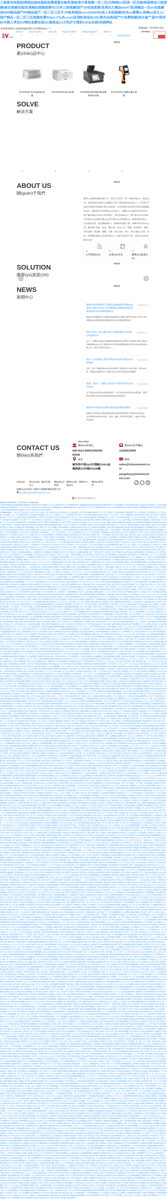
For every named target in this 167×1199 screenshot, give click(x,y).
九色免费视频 (136, 982)
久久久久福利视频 (71, 875)
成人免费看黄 (74, 654)
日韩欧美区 (56, 786)
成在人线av (137, 535)
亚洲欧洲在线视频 (76, 858)
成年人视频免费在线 (36, 954)
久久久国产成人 (117, 1093)
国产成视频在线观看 (19, 701)
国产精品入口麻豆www (96, 1034)
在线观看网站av (42, 756)
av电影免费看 (139, 748)
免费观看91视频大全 (79, 577)
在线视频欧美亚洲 (84, 1121)
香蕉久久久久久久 (70, 830)
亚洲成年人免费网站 (148, 671)
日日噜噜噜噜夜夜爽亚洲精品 (133, 1096)
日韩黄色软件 (159, 1153)
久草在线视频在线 (146, 957)
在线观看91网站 (22, 994)
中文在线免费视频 (75, 756)
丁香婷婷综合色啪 (107, 709)
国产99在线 (99, 555)
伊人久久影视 (68, 545)
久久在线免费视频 (144, 753)
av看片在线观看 (75, 937)
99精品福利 (87, 815)
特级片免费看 (77, 907)
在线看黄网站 (80, 818)
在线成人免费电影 (148, 1193)
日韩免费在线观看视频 (149, 666)
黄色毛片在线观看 (91, 969)
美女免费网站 (97, 656)
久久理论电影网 (85, 656)
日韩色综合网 (151, 758)
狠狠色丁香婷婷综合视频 (33, 1141)
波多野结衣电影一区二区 (150, 1081)
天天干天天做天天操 (155, 696)
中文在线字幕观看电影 (79, 641)
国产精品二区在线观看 (147, 709)
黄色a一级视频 (156, 877)
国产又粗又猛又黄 (74, 1178)
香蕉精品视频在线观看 (29, 589)
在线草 (38, 853)
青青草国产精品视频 (108, 974)
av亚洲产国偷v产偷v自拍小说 (30, 716)
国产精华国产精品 (23, 691)
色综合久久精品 (20, 1029)
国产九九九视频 (14, 1051)
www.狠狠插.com (120, 733)
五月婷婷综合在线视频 (109, 810)
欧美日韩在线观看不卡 (16, 862)
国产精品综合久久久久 (57, 550)
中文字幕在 (44, 1193)
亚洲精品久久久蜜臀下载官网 (19, 803)
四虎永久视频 (137, 1029)
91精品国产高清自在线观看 (120, 1029)
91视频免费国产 (53, 1046)
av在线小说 (79, 1143)
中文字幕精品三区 (25, 1004)
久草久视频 (82, 1002)
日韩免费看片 (154, 1108)
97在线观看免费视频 (155, 1185)
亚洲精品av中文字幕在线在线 (100, 641)
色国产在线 (159, 1103)
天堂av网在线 (145, 1138)
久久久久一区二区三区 (25, 654)
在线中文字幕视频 (159, 949)
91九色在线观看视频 (42, 718)
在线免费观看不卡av (15, 1123)
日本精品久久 (57, 679)
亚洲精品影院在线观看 (36, 818)
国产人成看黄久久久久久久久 (145, 587)
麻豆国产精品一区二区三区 (107, 1178)
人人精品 (136, 994)
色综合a (121, 1178)
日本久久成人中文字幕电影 (95, 954)
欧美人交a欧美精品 (50, 952)
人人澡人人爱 (133, 1083)
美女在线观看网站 (68, 1031)
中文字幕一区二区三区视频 (146, 532)
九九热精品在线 (149, 602)
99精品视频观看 (141, 696)
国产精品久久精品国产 (67, 979)
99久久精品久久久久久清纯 (63, 808)
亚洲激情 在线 (144, 1183)
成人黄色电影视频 (70, 798)
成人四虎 (31, 1014)
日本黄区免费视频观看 (122, 1064)
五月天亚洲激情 (141, 644)
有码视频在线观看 (58, 900)
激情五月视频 (91, 1066)
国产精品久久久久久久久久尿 (50, 612)
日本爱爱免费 (160, 997)
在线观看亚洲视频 (113, 937)
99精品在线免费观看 (137, 1019)
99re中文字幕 (140, 1088)
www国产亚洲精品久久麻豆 (31, 880)
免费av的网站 (145, 525)
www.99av (149, 890)
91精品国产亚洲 (87, 1056)
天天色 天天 (70, 691)
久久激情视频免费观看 (102, 674)
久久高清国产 (149, 922)
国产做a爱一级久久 (42, 1051)
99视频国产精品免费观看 (56, 840)
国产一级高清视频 (76, 761)
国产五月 (125, 957)
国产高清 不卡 (83, 743)
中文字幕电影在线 (122, 646)
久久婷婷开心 (151, 862)
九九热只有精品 (60, 1111)
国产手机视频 (44, 569)
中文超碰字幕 (60, 790)
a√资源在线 (36, 917)
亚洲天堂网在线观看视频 (17, 1083)
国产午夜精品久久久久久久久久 (42, 1066)
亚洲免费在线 (133, 1185)
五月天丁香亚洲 (29, 885)
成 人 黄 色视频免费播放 (75, 699)
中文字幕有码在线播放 (49, 825)
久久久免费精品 (136, 557)
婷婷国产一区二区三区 (157, 1141)
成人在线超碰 (62, 756)
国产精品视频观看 (84, 634)
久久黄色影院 (137, 602)
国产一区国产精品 (114, 1004)
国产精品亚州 (28, 738)
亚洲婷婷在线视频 (141, 676)
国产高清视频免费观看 (88, 1009)
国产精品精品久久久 (39, 947)
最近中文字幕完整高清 (85, 661)
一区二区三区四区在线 (144, 900)
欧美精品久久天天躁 (65, 1029)
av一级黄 (86, 773)
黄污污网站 (133, 753)
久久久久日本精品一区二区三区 (109, 768)
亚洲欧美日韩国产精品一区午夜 (24, 696)
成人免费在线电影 (73, 1044)
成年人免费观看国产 (127, 644)
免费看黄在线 (113, 1011)
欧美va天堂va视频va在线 (127, 572)
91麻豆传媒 (79, 793)
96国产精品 (94, 786)
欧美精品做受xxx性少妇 (130, 579)
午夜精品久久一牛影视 (40, 537)
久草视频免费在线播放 (96, 1096)
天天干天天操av (157, 1066)
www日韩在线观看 (155, 1106)
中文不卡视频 (69, 552)
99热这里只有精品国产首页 (49, 1126)
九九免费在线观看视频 (130, 912)
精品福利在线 (98, 766)
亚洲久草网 (15, 853)
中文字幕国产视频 (47, 574)
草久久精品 (54, 979)
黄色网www (150, 1103)
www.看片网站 (88, 520)
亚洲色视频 (66, 542)
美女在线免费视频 (42, 1011)
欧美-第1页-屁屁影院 (124, 661)
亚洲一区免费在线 (58, 982)
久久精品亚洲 (144, 728)
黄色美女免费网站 (7, 557)
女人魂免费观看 (139, 612)
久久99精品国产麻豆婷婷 (69, 711)
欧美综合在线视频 (106, 699)
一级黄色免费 (93, 1059)
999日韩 (44, 1101)
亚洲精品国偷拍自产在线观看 (63, 768)
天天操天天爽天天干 (132, 947)
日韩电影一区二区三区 (8, 870)
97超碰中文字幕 (151, 706)
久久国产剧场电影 (67, 877)
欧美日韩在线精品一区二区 (76, 763)
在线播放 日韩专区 (109, 788)
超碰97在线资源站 (151, 674)
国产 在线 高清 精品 (40, 1009)
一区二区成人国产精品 (137, 932)
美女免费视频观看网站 (35, 967)
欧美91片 (64, 848)
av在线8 (102, 525)
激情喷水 (146, 716)
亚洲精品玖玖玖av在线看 (61, 820)
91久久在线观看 (32, 569)
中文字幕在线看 (63, 843)
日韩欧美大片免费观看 (81, 828)
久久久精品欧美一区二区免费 (108, 1165)
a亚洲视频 (129, 1178)
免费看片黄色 (67, 569)
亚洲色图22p (16, 1064)
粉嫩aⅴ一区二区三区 (128, 870)
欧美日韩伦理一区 (120, 1126)
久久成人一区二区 (140, 577)
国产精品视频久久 (32, 646)
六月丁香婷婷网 (80, 865)
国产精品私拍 (68, 713)
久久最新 (139, 1026)
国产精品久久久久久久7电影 (50, 1064)
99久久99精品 (45, 641)
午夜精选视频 (115, 949)
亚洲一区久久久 (145, 937)
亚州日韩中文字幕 (61, 870)
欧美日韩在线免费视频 (86, 701)
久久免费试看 (5, 810)
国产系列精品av (129, 1026)
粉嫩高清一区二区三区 (129, 905)
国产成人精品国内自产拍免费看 (64, 915)
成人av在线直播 (112, 1034)
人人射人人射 (155, 1051)
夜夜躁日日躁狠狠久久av (50, 753)
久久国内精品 (19, 597)
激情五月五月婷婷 (62, 572)
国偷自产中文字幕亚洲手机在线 (52, 1034)
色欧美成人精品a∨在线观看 (114, 882)
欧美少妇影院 (52, 597)
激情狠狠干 (50, 930)
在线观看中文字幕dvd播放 (53, 676)
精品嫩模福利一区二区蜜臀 (122, 691)
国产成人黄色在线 (13, 604)
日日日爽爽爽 (52, 838)
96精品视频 (139, 1160)
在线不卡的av (159, 947)
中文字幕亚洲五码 (104, 604)
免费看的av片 (6, 778)
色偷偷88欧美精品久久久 (26, 1128)
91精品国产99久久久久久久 (102, 825)
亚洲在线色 (120, 892)
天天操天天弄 (90, 1074)
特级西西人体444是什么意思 (47, 793)
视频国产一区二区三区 (98, 920)
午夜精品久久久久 (73, 853)
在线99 (82, 887)
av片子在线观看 (126, 1165)
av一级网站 (85, 751)
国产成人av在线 (7, 952)
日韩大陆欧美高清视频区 (64, 574)
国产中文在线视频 (93, 612)
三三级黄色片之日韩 (93, 679)
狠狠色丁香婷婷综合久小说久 (27, 758)
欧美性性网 (135, 954)
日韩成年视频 (93, 644)
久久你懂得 (141, 1093)
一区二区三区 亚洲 (88, 853)
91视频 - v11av (149, 773)
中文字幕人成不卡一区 (16, 1136)
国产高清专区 (128, 577)
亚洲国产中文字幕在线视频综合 (57, 1153)
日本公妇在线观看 (155, 694)
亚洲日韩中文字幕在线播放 (95, 1046)
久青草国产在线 (160, 776)
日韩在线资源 (39, 555)
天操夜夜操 (14, 584)
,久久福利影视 (31, 609)
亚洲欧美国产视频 (89, 1049)
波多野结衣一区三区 (130, 547)
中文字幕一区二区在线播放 (141, 1091)
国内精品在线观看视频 (24, 748)
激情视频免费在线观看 (18, 746)
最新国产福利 (83, 942)
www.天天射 (28, 833)
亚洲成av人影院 (64, 582)
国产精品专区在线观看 (42, 651)
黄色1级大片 (160, 808)
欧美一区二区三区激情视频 (134, 977)
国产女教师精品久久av (122, 699)
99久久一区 (12, 684)
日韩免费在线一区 (53, 589)
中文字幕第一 (142, 649)
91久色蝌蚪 (143, 800)
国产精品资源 (27, 1009)
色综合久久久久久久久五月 (10, 1059)
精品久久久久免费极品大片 (37, 661)
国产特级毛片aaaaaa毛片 (140, 972)
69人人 (22, 609)
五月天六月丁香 (138, 974)
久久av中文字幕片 (34, 701)
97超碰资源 (11, 877)
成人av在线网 (62, 639)
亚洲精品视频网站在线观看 (122, 522)
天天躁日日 (141, 589)
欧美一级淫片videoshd (148, 1083)
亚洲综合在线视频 (104, 691)
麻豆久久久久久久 (115, 520)
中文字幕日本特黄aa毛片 (67, 1103)
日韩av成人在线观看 (49, 1029)
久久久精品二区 (153, 1178)
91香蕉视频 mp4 (77, 1158)
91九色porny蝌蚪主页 (155, 684)
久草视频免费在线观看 (49, 728)
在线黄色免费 (160, 751)
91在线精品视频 (50, 1019)
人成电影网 (125, 530)
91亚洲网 (50, 997)
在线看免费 (53, 547)
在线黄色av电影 (128, 676)
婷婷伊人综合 (106, 800)
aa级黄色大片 (137, 850)
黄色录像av (93, 803)
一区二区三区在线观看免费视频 (145, 1098)
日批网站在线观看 (105, 723)
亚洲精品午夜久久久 (14, 1076)
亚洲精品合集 (71, 1121)
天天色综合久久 (54, 907)
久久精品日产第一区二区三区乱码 (12, 689)
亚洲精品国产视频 (50, 741)
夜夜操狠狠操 (83, 803)
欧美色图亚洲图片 (30, 895)
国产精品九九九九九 (120, 1108)
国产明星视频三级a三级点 (32, 902)
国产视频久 (43, 805)
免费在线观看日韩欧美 (119, 624)
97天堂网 (98, 661)
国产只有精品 (39, 934)
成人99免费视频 (37, 572)
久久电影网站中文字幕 (96, 952)
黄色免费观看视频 (153, 835)
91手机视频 (135, 1138)
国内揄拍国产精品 (116, 706)
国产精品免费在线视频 (86, 1007)
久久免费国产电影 (16, 1188)
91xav (62, 949)
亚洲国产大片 (66, 589)
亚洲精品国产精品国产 (71, 1004)
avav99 (62, 691)
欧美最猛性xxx (63, 1069)
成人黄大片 (7, 619)
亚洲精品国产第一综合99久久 (138, 723)
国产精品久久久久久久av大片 (108, 1066)
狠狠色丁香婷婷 (101, 520)
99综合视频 (112, 666)
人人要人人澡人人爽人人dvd (39, 512)
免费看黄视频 (114, 845)
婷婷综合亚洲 (80, 1051)
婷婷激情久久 (82, 994)
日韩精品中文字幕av (151, 1026)
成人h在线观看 (151, 766)
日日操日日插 (122, 1101)
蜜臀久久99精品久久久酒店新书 (28, 728)
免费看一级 (43, 1081)
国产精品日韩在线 (95, 939)
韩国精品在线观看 (65, 957)
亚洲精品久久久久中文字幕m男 (37, 862)
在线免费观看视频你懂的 (44, 795)
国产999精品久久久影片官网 (131, 843)
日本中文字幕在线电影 (138, 989)
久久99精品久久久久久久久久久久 (12, 944)
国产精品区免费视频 (51, 614)
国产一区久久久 (61, 887)
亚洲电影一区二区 (73, 1093)
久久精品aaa (100, 542)
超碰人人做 (12, 1071)
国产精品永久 (121, 639)
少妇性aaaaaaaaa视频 (53, 1002)
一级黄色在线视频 (42, 1195)
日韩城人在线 (66, 726)
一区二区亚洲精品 (80, 1059)
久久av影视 (27, 1168)
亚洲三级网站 (75, 1088)
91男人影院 (130, 738)
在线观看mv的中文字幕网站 (52, 706)
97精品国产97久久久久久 (61, 641)
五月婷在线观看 (6, 704)
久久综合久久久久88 (8, 867)
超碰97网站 (106, 1093)
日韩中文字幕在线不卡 (13, 1151)
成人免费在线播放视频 (125, 622)
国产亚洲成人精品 (105, 1170)
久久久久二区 (53, 910)
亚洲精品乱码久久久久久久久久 (77, 627)
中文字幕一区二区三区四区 (155, 1056)
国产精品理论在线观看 (60, 858)
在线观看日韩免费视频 (144, 805)
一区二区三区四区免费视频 (109, 1069)
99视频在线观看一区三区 (23, 1096)
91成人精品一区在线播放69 (103, 713)
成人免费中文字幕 (140, 810)
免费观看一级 (102, 736)
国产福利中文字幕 (133, 860)
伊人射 (53, 989)
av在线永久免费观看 (54, 897)
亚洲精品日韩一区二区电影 (77, 974)
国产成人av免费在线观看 (129, 845)
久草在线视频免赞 (132, 1143)
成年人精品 (128, 1079)
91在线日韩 (64, 1195)
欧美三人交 (97, 813)
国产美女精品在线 (15, 1168)
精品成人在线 (94, 1136)
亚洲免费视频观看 (49, 843)
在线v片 (94, 649)
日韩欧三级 (23, 897)
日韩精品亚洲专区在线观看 (29, 584)
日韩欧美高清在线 (75, 1019)
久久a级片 (145, 825)
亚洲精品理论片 (16, 882)
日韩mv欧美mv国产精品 (139, 669)
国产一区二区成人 (34, 1079)
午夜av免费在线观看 (46, 659)
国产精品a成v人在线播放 (121, 629)
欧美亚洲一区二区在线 (57, 1009)
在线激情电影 (154, 1071)
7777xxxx (72, 964)
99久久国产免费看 (115, 694)
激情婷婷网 (14, 934)
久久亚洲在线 (63, 947)
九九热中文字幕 (106, 1108)
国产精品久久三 (51, 937)
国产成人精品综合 (28, 1051)
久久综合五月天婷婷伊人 (97, 1061)
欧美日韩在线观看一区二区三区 (85, 897)
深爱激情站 (59, 1131)
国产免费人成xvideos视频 (128, 1011)
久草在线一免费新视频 (32, 731)
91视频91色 (40, 594)
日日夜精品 (128, 741)
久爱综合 (128, 1039)
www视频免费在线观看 (26, 686)
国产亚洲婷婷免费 (55, 607)
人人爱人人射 (29, 1086)
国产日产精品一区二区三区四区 (27, 649)
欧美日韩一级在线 (108, 1116)
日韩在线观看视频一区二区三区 (31, 959)
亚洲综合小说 (125, 925)
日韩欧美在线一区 (91, 1158)
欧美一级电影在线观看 (87, 517)
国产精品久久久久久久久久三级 (115, 1086)
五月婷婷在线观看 (87, 542)
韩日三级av (18, 709)
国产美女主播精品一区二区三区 (133, 820)
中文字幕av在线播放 (137, 766)
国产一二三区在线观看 (141, 880)
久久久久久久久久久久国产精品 (134, 1061)
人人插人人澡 (36, 562)
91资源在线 (68, 706)
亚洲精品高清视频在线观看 (85, 1163)
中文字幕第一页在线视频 (22, 704)
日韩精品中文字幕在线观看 (18, 1118)
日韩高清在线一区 (157, 520)
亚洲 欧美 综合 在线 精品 (25, 671)
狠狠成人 (36, 925)
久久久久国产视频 (85, 813)
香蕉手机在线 (35, 1101)
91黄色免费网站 (150, 761)
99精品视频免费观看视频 (104, 840)
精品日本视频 (52, 803)
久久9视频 (126, 1138)
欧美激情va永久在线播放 (62, 850)
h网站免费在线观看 (39, 912)
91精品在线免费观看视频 (51, 1079)
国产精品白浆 (47, 845)
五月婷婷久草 (102, 1049)
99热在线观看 (134, 1007)
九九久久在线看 (32, 1016)
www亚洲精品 (44, 798)
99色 (156, 805)
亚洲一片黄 (10, 540)
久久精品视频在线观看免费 (152, 756)
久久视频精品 (144, 902)
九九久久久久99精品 (12, 1195)
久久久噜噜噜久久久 (127, 632)
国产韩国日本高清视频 (36, 897)
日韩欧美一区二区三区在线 (26, 982)
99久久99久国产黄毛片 (118, 1041)
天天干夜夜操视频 (36, 617)
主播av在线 (17, 738)
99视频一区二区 (117, 977)
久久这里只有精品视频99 (113, 741)
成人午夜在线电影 (89, 1019)
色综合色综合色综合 (95, 1128)
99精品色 (61, 1168)
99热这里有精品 (85, 862)
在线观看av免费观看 (31, 1165)
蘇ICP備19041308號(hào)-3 (83, 498)
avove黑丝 (44, 713)
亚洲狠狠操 (46, 987)
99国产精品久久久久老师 (115, 525)
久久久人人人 (76, 1049)
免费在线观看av (120, 659)
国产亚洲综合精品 (52, 751)
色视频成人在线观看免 (91, 1116)
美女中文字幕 (154, 1126)
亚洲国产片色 (68, 721)
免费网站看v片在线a (56, 771)
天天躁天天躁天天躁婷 (154, 1118)
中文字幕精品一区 (20, 1111)
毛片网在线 (114, 1054)
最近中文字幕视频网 (140, 959)
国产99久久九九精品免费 (22, 838)
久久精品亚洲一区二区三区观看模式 (58, 1091)
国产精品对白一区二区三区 (16, 627)
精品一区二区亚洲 (123, 972)
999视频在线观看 (137, 530)
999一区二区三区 (22, 910)
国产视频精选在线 (129, 574)
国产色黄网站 (151, 1086)
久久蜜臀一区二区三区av (148, 1076)
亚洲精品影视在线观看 (127, 1151)
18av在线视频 (73, 887)
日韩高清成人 (96, 728)
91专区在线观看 (129, 532)
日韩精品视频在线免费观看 (145, 1128)
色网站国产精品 (12, 763)
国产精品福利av (151, 748)
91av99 (140, 542)
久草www (138, 1016)
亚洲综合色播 (18, 900)
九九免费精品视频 (145, 1123)
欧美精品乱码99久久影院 (118, 1083)
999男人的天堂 (25, 542)
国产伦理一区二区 (28, 756)
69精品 (136, 1074)
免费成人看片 (98, 607)
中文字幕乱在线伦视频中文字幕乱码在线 (101, 1146)
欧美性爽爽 (7, 651)
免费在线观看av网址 (90, 716)
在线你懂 (18, 634)
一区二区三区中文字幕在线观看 (16, 823)
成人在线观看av (17, 679)
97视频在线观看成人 (25, 552)
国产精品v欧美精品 (7, 649)
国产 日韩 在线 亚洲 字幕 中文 (137, 1141)
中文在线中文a (67, 617)
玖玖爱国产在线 (18, 778)
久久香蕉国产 (62, 1019)
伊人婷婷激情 (76, 532)
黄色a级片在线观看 (10, 520)
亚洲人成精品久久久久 (151, 843)
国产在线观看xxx (60, 1178)
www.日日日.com (156, 907)
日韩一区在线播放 (84, 584)
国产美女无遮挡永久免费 (123, 1046)
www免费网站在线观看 (109, 944)
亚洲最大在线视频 (87, 885)
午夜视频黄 (47, 552)
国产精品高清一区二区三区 (16, 761)
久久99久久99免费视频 (21, 845)
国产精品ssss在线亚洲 (13, 815)
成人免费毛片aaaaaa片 (70, 872)
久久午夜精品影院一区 (29, 694)
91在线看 (34, 989)
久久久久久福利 (149, 1163)
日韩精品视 (58, 632)
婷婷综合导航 (123, 731)
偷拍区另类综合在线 (142, 515)
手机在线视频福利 (98, 637)
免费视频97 (101, 517)
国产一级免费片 (156, 902)
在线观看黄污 (34, 1071)
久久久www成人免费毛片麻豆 (63, 1096)
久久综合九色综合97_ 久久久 (33, 830)
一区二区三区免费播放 (31, 1158)
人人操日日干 (75, 572)
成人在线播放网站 (146, 952)
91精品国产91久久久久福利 (118, 1106)
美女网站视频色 (67, 1126)
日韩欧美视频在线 (44, 1024)
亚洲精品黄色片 (79, 622)
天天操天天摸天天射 (32, 820)
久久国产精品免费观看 (54, 579)
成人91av (140, 574)
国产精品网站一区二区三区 (31, 987)
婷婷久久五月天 (12, 805)
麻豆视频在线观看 (89, 540)
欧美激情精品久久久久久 (22, 1173)
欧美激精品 (9, 1029)
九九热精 (77, 932)
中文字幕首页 (112, 664)
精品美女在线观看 (157, 535)
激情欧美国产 (75, 733)
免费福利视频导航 (92, 709)
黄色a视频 (130, 584)
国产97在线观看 (59, 743)
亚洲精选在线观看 (79, 930)
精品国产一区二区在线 (112, 547)
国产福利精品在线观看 (81, 569)
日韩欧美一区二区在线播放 (138, 1101)
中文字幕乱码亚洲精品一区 (114, 783)
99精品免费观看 (151, 1096)
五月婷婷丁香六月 (70, 925)
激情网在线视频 (57, 704)
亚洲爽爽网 (143, 607)
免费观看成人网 (102, 845)
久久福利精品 (157, 1175)
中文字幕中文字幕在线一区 (124, 1163)
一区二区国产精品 (90, 537)
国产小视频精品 (127, 515)
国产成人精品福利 (143, 1066)
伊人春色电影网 (124, 830)
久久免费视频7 (157, 1034)
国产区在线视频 (27, 651)
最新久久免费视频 (122, 927)
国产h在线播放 (101, 1183)
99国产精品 (90, 845)
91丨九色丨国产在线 (72, 560)
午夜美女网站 (37, 676)
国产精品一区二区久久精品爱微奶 (124, 604)
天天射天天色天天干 (32, 641)
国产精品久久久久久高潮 (62, 681)
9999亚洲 (115, 875)
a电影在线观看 (52, 885)
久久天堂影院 (111, 1168)
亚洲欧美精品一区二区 (8, 1004)
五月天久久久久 (30, 679)
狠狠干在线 (145, 964)
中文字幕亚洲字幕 (80, 644)
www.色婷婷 (160, 726)
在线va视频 (30, 689)
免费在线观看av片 (87, 654)
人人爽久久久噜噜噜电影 (129, 728)
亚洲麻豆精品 (32, 1103)
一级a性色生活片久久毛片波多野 (42, 723)
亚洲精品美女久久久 (72, 949)
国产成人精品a (54, 1054)
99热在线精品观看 (71, 530)
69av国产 (90, 1002)
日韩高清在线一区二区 (59, 761)
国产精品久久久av (66, 547)
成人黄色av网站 (130, 1118)
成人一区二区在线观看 (156, 577)
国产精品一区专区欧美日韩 (146, 1156)
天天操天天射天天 (11, 1098)
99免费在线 (54, 624)
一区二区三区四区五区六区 (36, 800)
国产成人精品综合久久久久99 (155, 542)
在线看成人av (100, 982)
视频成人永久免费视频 (28, 656)
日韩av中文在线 (105, 711)
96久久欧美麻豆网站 (137, 646)
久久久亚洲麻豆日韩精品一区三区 (51, 1041)
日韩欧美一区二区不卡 (144, 736)
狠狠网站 (109, 1046)
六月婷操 (138, 550)
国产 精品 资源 (70, 562)
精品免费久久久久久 (138, 679)
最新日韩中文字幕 (133, 910)
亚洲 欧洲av (111, 1071)
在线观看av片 (94, 880)
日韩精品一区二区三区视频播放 (74, 612)
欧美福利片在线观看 (44, 808)
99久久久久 (64, 823)
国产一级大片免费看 (108, 1101)
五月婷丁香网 (63, 783)
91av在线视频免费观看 (99, 867)
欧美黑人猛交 (118, 1170)
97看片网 (36, 574)
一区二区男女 (63, 937)
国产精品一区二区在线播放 (135, 651)
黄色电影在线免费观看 (67, 614)
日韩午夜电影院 (103, 887)
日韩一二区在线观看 (112, 530)
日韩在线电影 (26, 917)
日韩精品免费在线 (92, 515)
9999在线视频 (13, 542)
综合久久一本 (102, 790)
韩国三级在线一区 (153, 639)
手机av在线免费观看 (95, 1148)
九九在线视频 (140, 835)
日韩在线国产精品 (141, 582)
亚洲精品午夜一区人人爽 (109, 786)
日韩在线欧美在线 (15, 808)
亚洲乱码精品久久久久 (65, 818)
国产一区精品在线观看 (107, 716)
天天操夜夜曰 (142, 833)
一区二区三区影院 (106, 512)
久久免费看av (71, 634)
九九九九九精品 (109, 661)
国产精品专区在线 (45, 895)
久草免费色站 (148, 823)
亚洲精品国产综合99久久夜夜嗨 (112, 609)
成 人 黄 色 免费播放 (17, 905)
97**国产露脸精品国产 (86, 840)
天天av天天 (28, 790)
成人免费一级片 (146, 912)
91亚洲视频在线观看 (147, 1009)
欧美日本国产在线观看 (38, 910)
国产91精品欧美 (53, 912)
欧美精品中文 (105, 977)
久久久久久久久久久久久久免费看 (77, 651)
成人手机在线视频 (67, 912)
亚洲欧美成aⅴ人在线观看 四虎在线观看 (78, 1133)
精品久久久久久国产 (147, 609)
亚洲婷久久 (33, 1160)
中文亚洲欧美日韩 (69, 927)
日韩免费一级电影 (139, 1064)
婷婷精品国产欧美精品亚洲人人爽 (93, 1004)
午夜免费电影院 (129, 597)
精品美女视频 (8, 783)
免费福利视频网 (38, 788)
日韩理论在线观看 (70, 1136)
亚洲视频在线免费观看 (142, 686)
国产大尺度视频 (29, 594)
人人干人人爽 (52, 671)
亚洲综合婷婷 (159, 1054)
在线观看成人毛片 (83, 562)
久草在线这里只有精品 (21, 875)
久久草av (157, 823)
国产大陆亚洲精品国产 (116, 1049)
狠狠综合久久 (11, 592)
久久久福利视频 (89, 1014)
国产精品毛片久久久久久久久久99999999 (136, 949)
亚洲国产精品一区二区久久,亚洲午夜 (152, 555)
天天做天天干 (10, 637)
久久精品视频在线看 (104, 1180)
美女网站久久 (142, 694)
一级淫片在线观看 (89, 1178)
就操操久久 (43, 907)
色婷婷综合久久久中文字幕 (106, 753)
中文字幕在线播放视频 (21, 1178)
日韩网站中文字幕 (52, 1076)
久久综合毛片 (41, 922)
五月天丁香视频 (67, 1079)
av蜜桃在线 (57, 927)
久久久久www (56, 892)
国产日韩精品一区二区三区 (135, 1148)
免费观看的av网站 (155, 537)
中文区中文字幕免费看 (125, 835)
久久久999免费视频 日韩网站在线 (138, 1175)
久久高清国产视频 (121, 614)
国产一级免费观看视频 (128, 1121)
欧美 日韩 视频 (102, 853)
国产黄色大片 (8, 624)
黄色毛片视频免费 (143, 681)
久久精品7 (55, 711)
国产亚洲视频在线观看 (21, 579)
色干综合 (152, 1111)
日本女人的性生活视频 (52, 1183)
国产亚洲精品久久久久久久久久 (26, 659)
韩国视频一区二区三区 (79, 582)
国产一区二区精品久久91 (37, 860)
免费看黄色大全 (87, 1088)
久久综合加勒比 (143, 897)
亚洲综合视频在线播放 (109, 1036)
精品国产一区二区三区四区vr (155, 691)
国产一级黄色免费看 (73, 555)
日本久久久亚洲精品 (120, 766)
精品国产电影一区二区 (98, 823)
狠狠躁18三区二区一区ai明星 (49, 515)
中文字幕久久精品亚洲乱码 (108, 1151)
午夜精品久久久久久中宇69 (38, 547)
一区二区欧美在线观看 (126, 758)
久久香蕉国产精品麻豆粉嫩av (88, 1021)
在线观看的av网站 (138, 637)
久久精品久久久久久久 (9, 1101)
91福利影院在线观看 (53, 872)
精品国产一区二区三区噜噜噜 (40, 915)
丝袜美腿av (145, 1136)
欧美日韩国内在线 (44, 982)
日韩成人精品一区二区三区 (104, 1031)
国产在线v (37, 706)
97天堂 (15, 959)
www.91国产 (24, 532)
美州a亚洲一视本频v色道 (113, 1079)
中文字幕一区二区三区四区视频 (144, 920)
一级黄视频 (110, 594)
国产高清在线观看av (59, 1146)
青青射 (57, 848)
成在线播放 (150, 751)
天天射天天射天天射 (146, 547)
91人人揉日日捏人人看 (131, 1136)
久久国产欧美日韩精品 (105, 999)
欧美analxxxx (143, 1111)
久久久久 (153, 723)
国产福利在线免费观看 (151, 850)
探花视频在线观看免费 (16, 1002)
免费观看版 (54, 522)
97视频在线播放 (122, 1116)
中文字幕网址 (82, 525)
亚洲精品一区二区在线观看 (70, 855)
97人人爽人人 (114, 1002)
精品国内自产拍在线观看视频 (141, 569)
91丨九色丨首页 (40, 1046)
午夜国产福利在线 (57, 684)
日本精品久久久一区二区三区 (142, 830)
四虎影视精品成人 (145, 743)
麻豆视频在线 (102, 540)
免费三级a (69, 637)
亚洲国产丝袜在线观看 (140, 520)
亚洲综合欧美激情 (68, 1198)
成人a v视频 (100, 833)
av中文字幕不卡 (90, 790)
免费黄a (107, 1098)
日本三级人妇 (45, 584)
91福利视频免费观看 (16, 1141)
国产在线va (75, 542)
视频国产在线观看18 (61, 669)
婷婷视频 (25, 1056)
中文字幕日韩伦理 (145, 1180)
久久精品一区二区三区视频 (122, 726)
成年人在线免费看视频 (60, 1026)
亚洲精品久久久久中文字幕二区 (142, 798)
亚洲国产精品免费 (151, 689)
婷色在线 (48, 681)
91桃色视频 (100, 594)
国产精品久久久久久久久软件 (40, 786)
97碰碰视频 (96, 972)
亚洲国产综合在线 (153, 1148)
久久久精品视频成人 (71, 686)
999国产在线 (35, 825)
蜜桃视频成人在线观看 (67, 661)
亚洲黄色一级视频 (151, 1160)
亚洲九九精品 (99, 1056)
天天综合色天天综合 (153, 560)
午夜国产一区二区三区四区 (43, 790)
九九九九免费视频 (85, 776)
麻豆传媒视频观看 (84, 1173)
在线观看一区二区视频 (37, 1118)
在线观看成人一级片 (49, 716)
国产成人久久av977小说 (100, 949)
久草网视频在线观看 (27, 1185)
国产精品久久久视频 (38, 803)
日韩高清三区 (99, 984)
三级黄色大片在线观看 (30, 1064)
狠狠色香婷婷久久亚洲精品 (40, 1026)
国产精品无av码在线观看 (135, 560)
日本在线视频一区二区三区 (129, 746)
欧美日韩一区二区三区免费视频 (117, 989)
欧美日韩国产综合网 (51, 517)
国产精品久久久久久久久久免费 (63, 1160)
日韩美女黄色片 (61, 656)
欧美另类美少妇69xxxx (54, 654)
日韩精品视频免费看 (97, 574)
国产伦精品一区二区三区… (110, 515)
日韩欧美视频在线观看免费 (131, 867)
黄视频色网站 (20, 557)
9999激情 (145, 967)
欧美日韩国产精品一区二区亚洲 (34, 629)
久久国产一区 (49, 572)
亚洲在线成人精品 (149, 550)
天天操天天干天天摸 (77, 947)
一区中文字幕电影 (157, 915)
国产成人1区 (42, 609)
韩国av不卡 (61, 736)
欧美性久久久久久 (68, 1180)
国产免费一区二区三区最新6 (112, 1195)
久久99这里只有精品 (51, 619)
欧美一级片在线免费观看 (9, 532)
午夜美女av (130, 550)
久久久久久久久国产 (12, 589)
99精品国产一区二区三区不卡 (95, 761)
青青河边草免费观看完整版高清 (121, 930)
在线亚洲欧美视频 (66, 932)
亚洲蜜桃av (90, 959)
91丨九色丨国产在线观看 (112, 979)
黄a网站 (70, 644)
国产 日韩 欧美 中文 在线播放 (34, 1076)
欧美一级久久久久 (121, 778)
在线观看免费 (138, 691)
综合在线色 (64, 1076)
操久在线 (45, 624)
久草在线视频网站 (54, 922)
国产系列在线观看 (7, 1007)
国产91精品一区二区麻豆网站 (128, 1168)
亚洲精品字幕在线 (132, 877)
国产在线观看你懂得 (153, 651)
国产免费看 (120, 689)
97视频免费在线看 (134, 1193)
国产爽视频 (27, 947)
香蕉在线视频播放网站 (113, 582)
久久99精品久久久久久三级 (140, 927)
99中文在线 (102, 537)
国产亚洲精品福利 (94, 1160)
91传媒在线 (85, 944)
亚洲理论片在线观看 (46, 887)
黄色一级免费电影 (146, 783)
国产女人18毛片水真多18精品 (94, 835)
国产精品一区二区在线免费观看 (130, 1036)
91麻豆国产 (157, 569)
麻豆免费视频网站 (133, 964)
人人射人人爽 (124, 790)
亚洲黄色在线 (148, 781)
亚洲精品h (64, 1046)
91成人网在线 (65, 959)
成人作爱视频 (34, 850)
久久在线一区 (135, 813)
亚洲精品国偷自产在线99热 (15, 974)
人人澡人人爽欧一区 (66, 793)
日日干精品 (70, 624)
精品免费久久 (40, 689)
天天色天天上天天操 (128, 542)
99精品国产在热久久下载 (57, 1101)
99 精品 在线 (136, 756)
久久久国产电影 (36, 709)
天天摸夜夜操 (73, 656)
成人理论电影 (150, 574)
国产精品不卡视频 (72, 1188)
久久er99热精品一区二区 (137, 594)
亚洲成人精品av (108, 751)
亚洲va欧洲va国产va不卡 (140, 875)
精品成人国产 (45, 820)
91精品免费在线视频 (46, 1016)
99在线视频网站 (111, 862)
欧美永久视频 (76, 646)
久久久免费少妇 (78, 589)
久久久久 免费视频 (30, 634)
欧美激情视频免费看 (135, 922)
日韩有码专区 (21, 942)
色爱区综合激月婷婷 (104, 1175)
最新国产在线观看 (155, 1014)
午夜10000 (103, 1059)
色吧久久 (154, 972)
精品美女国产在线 (44, 696)
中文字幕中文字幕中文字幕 (129, 1009)
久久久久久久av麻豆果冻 (112, 1026)
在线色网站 (35, 1098)
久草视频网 (141, 1151)
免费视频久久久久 (151, 974)
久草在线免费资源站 (101, 932)
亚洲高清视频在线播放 (35, 942)
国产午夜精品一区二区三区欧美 (65, 701)
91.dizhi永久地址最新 (117, 997)
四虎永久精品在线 (149, 853)
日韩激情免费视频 (41, 607)
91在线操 (79, 671)
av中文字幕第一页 (44, 1123)
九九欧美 (3, 972)
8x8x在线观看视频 (84, 967)
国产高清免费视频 (143, 704)
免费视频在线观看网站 (77, 1195)
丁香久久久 (159, 870)
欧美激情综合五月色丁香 (143, 641)
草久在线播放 (149, 1158)
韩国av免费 (141, 1118)
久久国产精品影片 (44, 711)
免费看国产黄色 (35, 813)
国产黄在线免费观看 (10, 937)
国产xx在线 (85, 788)
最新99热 (118, 763)
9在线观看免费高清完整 (110, 612)
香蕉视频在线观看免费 (13, 795)
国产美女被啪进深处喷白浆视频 (130, 944)
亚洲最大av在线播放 (17, 798)
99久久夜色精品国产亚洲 (101, 584)
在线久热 (14, 599)
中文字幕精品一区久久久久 (53, 1014)
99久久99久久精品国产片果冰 (76, 1041)
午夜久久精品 (15, 1009)
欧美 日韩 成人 (78, 681)
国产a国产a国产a (153, 731)
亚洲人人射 (72, 1146)
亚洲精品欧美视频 (95, 1118)
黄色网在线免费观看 (127, 1066)
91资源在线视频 (55, 833)
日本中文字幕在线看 (28, 699)
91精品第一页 (65, 882)
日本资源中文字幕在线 (147, 1021)
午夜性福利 (7, 840)
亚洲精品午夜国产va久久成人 (144, 1165)
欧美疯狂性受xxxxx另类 (83, 713)
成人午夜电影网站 (33, 627)
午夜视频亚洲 (41, 582)
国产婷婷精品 (111, 835)
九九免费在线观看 (82, 574)
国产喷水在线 (108, 942)
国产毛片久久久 (111, 830)
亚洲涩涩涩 (129, 808)
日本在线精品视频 (78, 959)
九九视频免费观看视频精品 (68, 629)
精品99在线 (95, 977)
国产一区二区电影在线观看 (92, 1054)
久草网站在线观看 (132, 525)
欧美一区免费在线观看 (43, 1185)
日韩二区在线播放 (133, 713)
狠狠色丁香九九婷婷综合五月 (43, 599)
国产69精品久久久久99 (37, 564)
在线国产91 (95, 944)
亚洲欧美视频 (80, 808)
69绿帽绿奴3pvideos (30, 977)
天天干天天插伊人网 (92, 800)
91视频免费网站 (69, 1061)
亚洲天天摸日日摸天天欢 (138, 1108)
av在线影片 (7, 845)
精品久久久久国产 (156, 848)
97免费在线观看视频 (108, 738)
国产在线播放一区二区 (143, 632)
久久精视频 (47, 927)
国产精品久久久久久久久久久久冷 (15, 828)
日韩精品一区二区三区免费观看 (138, 771)
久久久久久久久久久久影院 (13, 1019)
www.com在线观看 (83, 649)
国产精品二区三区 (116, 967)
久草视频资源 (96, 751)
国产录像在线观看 (15, 736)
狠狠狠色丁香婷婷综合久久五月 (105, 1153)
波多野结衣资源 (87, 1123)
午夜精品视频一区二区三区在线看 (116, 607)
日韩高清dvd (148, 1016)
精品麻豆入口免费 (142, 795)
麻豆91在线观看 (47, 870)
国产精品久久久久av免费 (150, 713)
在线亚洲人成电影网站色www (110, 1158)
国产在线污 (17, 984)
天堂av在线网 (107, 877)
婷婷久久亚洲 (122, 753)
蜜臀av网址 (8, 661)
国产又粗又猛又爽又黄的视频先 (117, 798)
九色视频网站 (106, 875)
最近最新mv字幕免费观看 (47, 999)
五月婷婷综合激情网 (116, 808)
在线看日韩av (66, 907)
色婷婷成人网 (102, 997)
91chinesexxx (132, 743)
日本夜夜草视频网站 (51, 823)
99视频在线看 (57, 552)
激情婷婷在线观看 (126, 748)
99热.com (162, 564)
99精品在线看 (62, 1116)
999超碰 (77, 619)
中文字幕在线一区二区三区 (21, 733)
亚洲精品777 (63, 964)
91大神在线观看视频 (24, 925)
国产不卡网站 (44, 522)
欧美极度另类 (154, 582)
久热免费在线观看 (114, 676)
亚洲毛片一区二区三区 (82, 637)
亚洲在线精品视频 (62, 733)
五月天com (102, 758)
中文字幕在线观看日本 (62, 1049)
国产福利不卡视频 (69, 892)
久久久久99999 (100, 654)
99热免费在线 (26, 604)
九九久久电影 (140, 584)
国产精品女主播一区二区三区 (33, 984)
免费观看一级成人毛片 (136, 1086)
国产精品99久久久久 (95, 1086)
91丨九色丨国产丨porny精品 (35, 1148)
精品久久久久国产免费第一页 (98, 718)
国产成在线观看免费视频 (69, 862)
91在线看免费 (102, 1019)
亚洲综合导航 (42, 557)
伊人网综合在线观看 (24, 1108)
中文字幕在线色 (76, 520)
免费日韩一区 (120, 713)
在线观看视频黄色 (83, 927)
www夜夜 (151, 562)
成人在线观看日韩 (96, 572)
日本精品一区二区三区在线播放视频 (49, 686)
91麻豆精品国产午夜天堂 (33, 622)
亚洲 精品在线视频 (125, 848)
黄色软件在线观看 (31, 1074)
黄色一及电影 (159, 627)
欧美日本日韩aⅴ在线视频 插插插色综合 (115, 557)
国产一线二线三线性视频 (48, 758)
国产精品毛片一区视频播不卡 (24, 840)
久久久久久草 (144, 895)
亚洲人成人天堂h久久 (156, 833)
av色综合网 (160, 654)
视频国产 (157, 890)
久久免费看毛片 (53, 882)
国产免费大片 (162, 1021)
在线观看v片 (141, 564)
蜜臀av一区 (24, 920)
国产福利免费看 (79, 599)
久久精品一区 (144, 592)
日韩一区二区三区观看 (89, 855)
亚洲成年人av (44, 1198)
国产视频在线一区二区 (156, 1195)
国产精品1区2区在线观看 (73, 664)
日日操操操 (18, 731)
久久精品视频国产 (150, 1029)
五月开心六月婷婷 (28, 1195)
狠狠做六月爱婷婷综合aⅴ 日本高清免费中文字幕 (19, 577)
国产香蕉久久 (41, 671)
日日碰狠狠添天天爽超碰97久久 (126, 512)
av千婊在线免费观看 (49, 944)
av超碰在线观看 (154, 644)
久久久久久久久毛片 (40, 867)
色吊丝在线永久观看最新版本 (134, 552)
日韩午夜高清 (157, 629)
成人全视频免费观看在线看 (32, 766)
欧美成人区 (57, 545)
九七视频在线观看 (82, 552)
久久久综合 (46, 562)
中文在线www (25, 932)
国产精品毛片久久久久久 (138, 1014)
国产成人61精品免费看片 (44, 535)
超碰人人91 (70, 564)
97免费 (156, 1031)
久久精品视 (58, 604)
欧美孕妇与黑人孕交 (153, 718)
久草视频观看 (31, 557)
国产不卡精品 (81, 1160)
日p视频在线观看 (159, 1123)
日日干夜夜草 (117, 552)
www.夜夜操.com (111, 815)
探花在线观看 (71, 584)
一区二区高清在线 (151, 659)
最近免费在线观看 (104, 629)
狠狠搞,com (17, 1056)
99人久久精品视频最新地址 (25, 1007)
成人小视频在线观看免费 (37, 1111)
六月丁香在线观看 (76, 843)
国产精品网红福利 (93, 659)
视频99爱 (81, 1074)
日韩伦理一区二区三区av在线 (89, 557)
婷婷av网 (18, 594)
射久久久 (142, 1041)
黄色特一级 (84, 748)
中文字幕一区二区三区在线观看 (84, 604)
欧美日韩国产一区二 (135, 773)
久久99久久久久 (102, 808)
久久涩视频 (145, 763)
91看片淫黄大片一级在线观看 (103, 567)
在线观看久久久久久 (22, 835)
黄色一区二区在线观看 (90, 532)
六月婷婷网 (64, 1086)
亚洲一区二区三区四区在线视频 (45, 964)
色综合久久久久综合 (125, 627)
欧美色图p (95, 602)
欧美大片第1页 (38, 726)
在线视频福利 (34, 1069)
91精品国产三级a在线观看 (114, 1111)
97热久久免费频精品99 (116, 1143)
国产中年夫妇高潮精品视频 (116, 1190)
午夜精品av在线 (47, 644)
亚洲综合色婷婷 (100, 1123)
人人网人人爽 (157, 753)
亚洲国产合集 (144, 907)
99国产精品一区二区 (113, 574)
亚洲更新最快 (161, 1163)
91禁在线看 (62, 815)
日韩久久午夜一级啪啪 (137, 731)
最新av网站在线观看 (20, 617)
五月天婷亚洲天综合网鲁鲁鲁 (105, 1185)
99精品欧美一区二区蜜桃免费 (150, 711)
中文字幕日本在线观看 (14, 641)
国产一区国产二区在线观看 (78, 860)
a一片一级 (136, 1054)
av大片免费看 (57, 1123)
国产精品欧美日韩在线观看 (111, 902)
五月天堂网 (159, 547)
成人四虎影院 (78, 969)
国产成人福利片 (113, 761)
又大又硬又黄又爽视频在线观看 (108, 905)
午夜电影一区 (71, 743)
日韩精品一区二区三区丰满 (145, 808)
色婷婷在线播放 (51, 1168)
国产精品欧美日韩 (139, 661)
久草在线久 (9, 1193)
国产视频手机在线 (132, 609)
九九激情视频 (90, 564)
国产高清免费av (130, 1093)
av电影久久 (44, 773)
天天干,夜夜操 (70, 1168)
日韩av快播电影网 (127, 1016)
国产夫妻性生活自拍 (40, 771)
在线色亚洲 (85, 949)
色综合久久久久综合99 (71, 1190)
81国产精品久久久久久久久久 (143, 776)
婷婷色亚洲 (150, 1061)
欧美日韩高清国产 (106, 992)
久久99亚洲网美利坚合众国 (109, 925)
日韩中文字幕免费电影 (118, 795)
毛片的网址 (80, 579)
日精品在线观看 (27, 1059)
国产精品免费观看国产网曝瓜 (109, 649)
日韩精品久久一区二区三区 (86, 758)
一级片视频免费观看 (19, 713)
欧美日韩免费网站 (85, 798)
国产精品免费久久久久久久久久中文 (68, 540)
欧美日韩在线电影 (44, 679)
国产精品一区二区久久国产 (156, 584)
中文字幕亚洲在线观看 (39, 664)
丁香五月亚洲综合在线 (74, 537)
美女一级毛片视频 (155, 810)
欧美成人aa (39, 937)
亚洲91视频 (38, 614)
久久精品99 (15, 793)
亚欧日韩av (113, 1074)
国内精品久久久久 (41, 550)
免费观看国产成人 (125, 654)
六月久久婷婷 (124, 1034)
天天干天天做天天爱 (97, 1168)
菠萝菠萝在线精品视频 (52, 617)
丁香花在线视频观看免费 (91, 689)
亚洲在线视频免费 (39, 1173)
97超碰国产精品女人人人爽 (142, 699)
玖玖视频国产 (33, 522)
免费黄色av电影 (98, 830)
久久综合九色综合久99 (31, 644)
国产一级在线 (95, 552)
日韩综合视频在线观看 (81, 1091)
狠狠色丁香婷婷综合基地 (26, 972)
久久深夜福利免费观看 (107, 793)
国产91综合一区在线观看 (61, 646)
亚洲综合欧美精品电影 (147, 979)
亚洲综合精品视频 (59, 987)
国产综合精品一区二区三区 (98, 771)
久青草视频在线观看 (43, 1128)
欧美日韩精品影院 (80, 957)
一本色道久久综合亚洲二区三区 (76, 997)
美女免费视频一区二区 (74, 790)
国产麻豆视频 (16, 567)
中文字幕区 (130, 1173)
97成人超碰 (77, 1098)
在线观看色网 (156, 704)
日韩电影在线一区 (35, 619)
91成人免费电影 (147, 1031)
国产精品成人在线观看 (26, 1011)
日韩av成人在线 (12, 897)
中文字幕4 (159, 982)
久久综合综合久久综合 (53, 1021)
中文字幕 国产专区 (18, 1126)
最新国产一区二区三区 (11, 1026)
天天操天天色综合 (68, 992)
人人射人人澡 (21, 637)
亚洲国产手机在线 (25, 1036)
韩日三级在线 (50, 555)
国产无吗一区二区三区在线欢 (33, 815)
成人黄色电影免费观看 (102, 560)
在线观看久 (51, 994)
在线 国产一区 (91, 1151)
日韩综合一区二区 (145, 617)
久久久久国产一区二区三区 (128, 664)
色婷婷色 (52, 756)
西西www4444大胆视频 (139, 790)
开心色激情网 (132, 1190)
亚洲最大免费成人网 (20, 619)
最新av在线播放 (94, 974)
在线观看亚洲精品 (157, 728)
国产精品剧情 (43, 1116)
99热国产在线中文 (95, 577)
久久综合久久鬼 (83, 1168)
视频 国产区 (64, 800)
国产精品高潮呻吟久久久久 (75, 845)
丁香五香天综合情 (143, 738)
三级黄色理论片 (121, 709)
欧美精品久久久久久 (55, 609)
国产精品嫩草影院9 (33, 530)
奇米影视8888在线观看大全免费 (96, 731)
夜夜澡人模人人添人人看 (24, 550)
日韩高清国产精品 (28, 853)
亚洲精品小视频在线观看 (111, 1138)
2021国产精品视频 (55, 721)
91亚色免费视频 (144, 915)
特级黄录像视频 (46, 743)
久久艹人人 (62, 939)
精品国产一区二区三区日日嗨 (76, 1034)
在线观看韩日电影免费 (18, 547)
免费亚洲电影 (76, 773)
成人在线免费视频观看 (79, 882)
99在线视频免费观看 (76, 1046)
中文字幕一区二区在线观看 (97, 1076)
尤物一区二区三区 (108, 972)
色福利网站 (9, 681)
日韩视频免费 (48, 920)
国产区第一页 (61, 723)
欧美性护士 (155, 1138)
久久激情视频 (41, 1007)
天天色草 (89, 1106)
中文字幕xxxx (101, 721)
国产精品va (12, 1108)
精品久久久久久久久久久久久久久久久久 (121, 564)
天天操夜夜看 (65, 1113)
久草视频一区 (133, 1041)
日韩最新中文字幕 (155, 989)
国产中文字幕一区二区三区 (118, 823)
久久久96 (151, 932)
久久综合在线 (130, 540)
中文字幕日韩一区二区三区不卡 (38, 892)
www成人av (58, 890)
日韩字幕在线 (159, 942)
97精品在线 (66, 1064)
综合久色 (150, 942)
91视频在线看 (33, 746)
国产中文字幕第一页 (27, 937)
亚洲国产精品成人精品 (45, 656)
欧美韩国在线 (81, 1141)
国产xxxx (38, 1014)
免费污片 (18, 848)
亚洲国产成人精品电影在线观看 (119, 776)
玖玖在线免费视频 (83, 917)
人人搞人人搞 (52, 582)
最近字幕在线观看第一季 (37, 1156)
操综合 (136, 800)
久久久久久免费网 (86, 1083)
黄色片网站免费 (131, 803)
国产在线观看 (16, 977)
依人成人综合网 (36, 1121)
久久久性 (160, 1128)
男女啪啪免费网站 (84, 830)
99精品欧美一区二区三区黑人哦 (62, 738)
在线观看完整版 (113, 599)
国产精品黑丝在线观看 (87, 535)
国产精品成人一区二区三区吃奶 (33, 930)
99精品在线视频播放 (111, 1121)
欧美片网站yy (117, 532)
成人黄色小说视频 (70, 1074)
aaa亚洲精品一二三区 (47, 532)
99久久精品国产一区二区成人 (36, 721)
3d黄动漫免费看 (20, 661)
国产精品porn (71, 1081)
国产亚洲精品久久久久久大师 (129, 671)
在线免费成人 (58, 694)
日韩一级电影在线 (154, 1041)
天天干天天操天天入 (64, 622)
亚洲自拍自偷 (23, 813)
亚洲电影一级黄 (85, 825)
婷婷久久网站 (122, 962)
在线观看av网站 (6, 887)
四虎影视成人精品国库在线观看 (23, 922)
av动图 (65, 962)
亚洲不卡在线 (83, 1136)
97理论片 (35, 1163)
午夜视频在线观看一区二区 (36, 969)
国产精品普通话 (49, 1059)
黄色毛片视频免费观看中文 (113, 1118)
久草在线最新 (145, 818)
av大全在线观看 (45, 1160)
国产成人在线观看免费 (99, 651)
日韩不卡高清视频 (101, 1083)
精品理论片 (88, 671)
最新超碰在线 (82, 1128)
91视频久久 (91, 632)
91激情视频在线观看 (158, 716)
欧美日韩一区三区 (138, 718)
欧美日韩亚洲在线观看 (134, 997)
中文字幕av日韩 (9, 614)
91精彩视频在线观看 (71, 607)
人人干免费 (127, 920)
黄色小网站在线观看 (128, 649)
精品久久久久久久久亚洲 (35, 1002)
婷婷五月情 (89, 877)
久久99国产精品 (25, 726)
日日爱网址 (76, 1054)
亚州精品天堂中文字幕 (150, 813)
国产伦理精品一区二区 (71, 1024)
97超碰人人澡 (151, 589)
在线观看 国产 (82, 964)
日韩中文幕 (61, 994)
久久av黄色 (104, 1193)
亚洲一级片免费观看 (41, 738)
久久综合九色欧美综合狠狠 (70, 751)
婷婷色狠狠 (58, 925)
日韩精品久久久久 (46, 977)
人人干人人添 (75, 788)
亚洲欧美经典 (141, 684)
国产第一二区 (55, 542)
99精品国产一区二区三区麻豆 (19, 572)
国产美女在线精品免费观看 (20, 753)
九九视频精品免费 (115, 736)
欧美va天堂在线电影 (143, 597)
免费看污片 (85, 920)
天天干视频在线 (81, 721)
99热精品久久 (128, 582)
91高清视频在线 (147, 947)
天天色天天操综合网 (7, 925)
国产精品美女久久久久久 (147, 572)
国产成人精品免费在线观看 (15, 800)
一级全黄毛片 (33, 907)
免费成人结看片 (121, 751)
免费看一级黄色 (98, 862)
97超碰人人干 (8, 659)
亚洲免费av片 (139, 1113)
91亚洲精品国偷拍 (118, 910)
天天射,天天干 (161, 574)
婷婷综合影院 (152, 564)
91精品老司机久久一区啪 (9, 718)
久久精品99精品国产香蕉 (145, 855)
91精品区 (127, 637)
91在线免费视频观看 (46, 848)
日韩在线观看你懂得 (116, 540)
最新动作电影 (91, 736)
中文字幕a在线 (15, 930)
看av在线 (128, 535)
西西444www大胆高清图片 (108, 1009)
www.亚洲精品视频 (15, 1158)
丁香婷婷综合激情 (45, 1093)
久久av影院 (147, 557)
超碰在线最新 (112, 758)
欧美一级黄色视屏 (34, 1029)
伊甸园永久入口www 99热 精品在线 (101, 763)
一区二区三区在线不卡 (110, 728)
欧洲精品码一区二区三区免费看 (26, 669)
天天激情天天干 (32, 798)
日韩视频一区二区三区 (8, 1011)
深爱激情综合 (24, 515)
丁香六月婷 (128, 1195)
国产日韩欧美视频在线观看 (95, 681)
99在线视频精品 (140, 1178)
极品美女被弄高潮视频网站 (135, 527)
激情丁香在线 (41, 939)
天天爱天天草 (13, 726)
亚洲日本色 (123, 1007)
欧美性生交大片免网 (52, 726)
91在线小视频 (105, 522)
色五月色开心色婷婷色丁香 (132, 872)
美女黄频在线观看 (45, 669)
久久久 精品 (39, 654)
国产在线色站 (106, 552)
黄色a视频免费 (50, 748)
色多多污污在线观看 (70, 632)
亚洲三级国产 (24, 1039)
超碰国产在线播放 (89, 1180)
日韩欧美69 (116, 619)
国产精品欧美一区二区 (40, 1036)
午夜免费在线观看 (115, 853)
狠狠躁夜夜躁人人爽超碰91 (91, 1044)
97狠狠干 (61, 967)
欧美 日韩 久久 (98, 815)
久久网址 (162, 604)
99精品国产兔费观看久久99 (105, 885)
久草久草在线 (50, 818)
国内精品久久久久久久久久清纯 (107, 1016)
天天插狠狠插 (28, 1046)
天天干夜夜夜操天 (24, 592)
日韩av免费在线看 (86, 530)
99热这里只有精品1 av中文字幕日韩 (51, 634)
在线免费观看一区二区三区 (138, 1126)
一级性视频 (151, 622)
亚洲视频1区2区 (152, 527)
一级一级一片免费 (58, 584)
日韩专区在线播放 (114, 820)
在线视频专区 (116, 872)
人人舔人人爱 (88, 1039)
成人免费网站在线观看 (141, 522)
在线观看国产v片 (37, 1021)
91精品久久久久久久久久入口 (53, 637)
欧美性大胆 (66, 1106)
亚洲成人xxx (99, 686)
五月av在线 (15, 694)
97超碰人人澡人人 (92, 609)
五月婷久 (97, 877)
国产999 (153, 515)
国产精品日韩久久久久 (54, 778)
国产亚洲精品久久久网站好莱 (37, 1054)
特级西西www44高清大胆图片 (128, 666)
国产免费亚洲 (31, 711)
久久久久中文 (8, 1113)
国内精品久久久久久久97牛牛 (62, 718)
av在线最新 (158, 987)
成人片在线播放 (59, 1175)
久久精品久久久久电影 (158, 545)
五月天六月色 (33, 887)
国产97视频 (25, 1175)
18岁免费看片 (99, 947)
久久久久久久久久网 (96, 582)
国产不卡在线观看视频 (104, 614)
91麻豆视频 (98, 1026)
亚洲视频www (105, 532)
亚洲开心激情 (66, 1054)
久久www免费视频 (55, 805)
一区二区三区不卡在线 (155, 661)
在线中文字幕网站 (157, 880)
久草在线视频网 (65, 728)
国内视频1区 (82, 1118)
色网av (78, 1180)
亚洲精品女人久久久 (142, 701)
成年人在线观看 (148, 982)
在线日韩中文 (47, 545)
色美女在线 (53, 1193)
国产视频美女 (133, 555)
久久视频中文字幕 (118, 560)
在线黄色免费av (108, 646)
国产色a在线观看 (17, 723)
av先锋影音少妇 (86, 1156)
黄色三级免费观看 (77, 890)
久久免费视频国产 (137, 706)
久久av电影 (137, 654)
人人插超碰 (70, 1165)
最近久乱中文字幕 (61, 587)
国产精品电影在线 (99, 776)
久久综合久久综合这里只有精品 (70, 716)
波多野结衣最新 (55, 731)
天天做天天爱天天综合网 (69, 522)
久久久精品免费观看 (69, 1138)
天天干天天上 (161, 1002)
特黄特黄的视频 (150, 999)
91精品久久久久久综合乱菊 (114, 818)
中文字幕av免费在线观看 (89, 512)
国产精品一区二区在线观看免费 (109, 912)
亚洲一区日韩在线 (119, 723)
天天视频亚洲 (5, 567)
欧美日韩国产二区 (33, 1136)
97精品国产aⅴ (58, 845)
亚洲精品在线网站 (123, 1071)
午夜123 (106, 1054)
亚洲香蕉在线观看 (147, 1007)
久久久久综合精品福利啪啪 (124, 992)
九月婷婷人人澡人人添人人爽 (17, 773)
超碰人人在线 (63, 597)
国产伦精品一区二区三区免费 (79, 639)
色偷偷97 (143, 1185)
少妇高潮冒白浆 (20, 967)
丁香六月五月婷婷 (75, 815)
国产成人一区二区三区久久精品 (103, 927)
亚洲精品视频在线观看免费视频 (53, 627)
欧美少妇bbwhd (122, 594)
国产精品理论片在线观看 (67, 803)
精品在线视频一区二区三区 (35, 778)
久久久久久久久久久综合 (132, 853)
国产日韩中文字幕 (83, 892)
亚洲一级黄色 (139, 930)
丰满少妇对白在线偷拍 (149, 925)
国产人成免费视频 (69, 786)
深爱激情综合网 (83, 694)
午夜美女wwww (79, 1066)
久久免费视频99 (56, 1098)
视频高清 (106, 939)
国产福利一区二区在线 (105, 1163)
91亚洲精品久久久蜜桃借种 (115, 1173)
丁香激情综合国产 (12, 890)
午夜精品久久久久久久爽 (111, 781)
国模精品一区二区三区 (29, 1041)
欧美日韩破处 (98, 545)
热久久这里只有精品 (10, 979)
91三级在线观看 (55, 867)
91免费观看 (84, 746)
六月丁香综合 (132, 1076)
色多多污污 (112, 848)
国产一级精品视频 (136, 865)
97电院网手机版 (114, 1183)
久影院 (143, 910)
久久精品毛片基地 (68, 1141)
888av (27, 723)
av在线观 (52, 1116)
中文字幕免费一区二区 (87, 629)
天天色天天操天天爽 (54, 1173)
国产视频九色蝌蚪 (135, 781)
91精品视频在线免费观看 (134, 892)
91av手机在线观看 (121, 1021)
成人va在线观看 (97, 547)
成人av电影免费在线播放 (147, 803)
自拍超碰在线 (146, 954)
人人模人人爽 (50, 934)
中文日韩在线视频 (70, 942)
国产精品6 (127, 718)
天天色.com (41, 1133)
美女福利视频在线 (7, 848)
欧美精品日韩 (21, 522)
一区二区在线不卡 (67, 666)
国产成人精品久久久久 (149, 885)
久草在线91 (142, 512)
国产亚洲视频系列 (96, 783)
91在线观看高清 (160, 699)
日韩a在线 (36, 542)
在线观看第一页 (53, 1118)
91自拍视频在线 (135, 823)
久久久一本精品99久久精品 (116, 922)
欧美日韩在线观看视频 (129, 1044)
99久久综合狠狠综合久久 (125, 1128)
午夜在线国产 (113, 537)
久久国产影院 (155, 967)
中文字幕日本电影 (7, 1156)
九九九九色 (113, 828)
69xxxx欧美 (126, 756)
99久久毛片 (79, 877)
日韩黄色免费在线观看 (138, 562)
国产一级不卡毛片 (53, 1108)
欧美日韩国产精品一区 (53, 942)
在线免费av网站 (84, 925)
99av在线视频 (24, 1098)
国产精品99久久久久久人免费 (69, 944)
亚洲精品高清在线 (84, 922)
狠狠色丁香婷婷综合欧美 (155, 646)
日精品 (123, 1002)
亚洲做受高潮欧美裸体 (70, 1071)
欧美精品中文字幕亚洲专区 (71, 1108)
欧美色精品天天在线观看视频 (144, 726)
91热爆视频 (107, 619)
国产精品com (52, 939)
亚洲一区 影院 (54, 773)
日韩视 (66, 890)
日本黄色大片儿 (107, 684)
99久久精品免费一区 (103, 726)
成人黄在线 (135, 925)
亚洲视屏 (18, 527)
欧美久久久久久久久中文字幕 (74, 704)
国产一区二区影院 (100, 671)
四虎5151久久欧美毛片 (16, 892)
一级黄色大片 (127, 1098)
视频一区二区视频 (107, 1188)
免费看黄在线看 (16, 885)
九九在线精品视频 (139, 1146)
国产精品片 (121, 738)
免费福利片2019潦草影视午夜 (147, 992)
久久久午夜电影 (70, 694)
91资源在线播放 (6, 579)
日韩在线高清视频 (150, 872)
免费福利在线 (62, 999)
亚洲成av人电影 (50, 622)
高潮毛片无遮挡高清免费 (9, 768)
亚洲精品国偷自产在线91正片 (29, 870)
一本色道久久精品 (140, 1195)
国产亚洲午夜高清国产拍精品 (99, 872)
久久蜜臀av (38, 1059)
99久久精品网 (78, 706)
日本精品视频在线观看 (154, 1146)
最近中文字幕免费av (12, 939)
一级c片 (50, 1111)
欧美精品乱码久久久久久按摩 (69, 741)
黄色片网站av (101, 1143)
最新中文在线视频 (78, 1106)
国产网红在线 (144, 905)
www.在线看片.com (33, 944)
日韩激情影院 (10, 982)
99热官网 (133, 915)
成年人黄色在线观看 (38, 835)
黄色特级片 (112, 731)
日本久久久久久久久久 (55, 875)
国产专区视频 (40, 840)
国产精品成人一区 (31, 900)
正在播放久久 (160, 922)
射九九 (13, 992)
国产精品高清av (45, 768)
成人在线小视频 (98, 1173)
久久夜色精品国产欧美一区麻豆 (75, 696)
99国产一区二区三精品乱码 (72, 731)
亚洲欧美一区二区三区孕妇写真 (107, 701)
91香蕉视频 (80, 934)
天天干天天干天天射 (17, 1034)
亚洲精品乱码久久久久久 (69, 517)
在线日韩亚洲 (15, 666)
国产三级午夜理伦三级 (25, 877)
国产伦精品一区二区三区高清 (102, 1091)
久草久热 (102, 969)
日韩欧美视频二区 (64, 577)
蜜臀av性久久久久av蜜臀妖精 (150, 1044)
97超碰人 (13, 564)
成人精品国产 (105, 602)
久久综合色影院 (53, 1156)
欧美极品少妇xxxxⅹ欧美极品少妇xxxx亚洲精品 (86, 870)
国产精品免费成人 (160, 632)
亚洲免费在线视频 (128, 656)
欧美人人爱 (88, 545)
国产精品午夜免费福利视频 (47, 957)
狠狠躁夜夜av (36, 691)
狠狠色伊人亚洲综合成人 (64, 659)
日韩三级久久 (52, 629)
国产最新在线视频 (122, 1031)
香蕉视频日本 (125, 679)
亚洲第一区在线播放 (57, 537)
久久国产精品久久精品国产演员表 (34, 666)
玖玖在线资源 (157, 597)
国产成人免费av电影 (100, 1156)
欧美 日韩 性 (47, 1175)
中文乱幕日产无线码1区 (23, 706)
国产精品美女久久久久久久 (154, 865)
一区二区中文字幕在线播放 (42, 1004)
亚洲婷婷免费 (5, 694)
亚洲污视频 (162, 766)
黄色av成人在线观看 (53, 905)
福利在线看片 (110, 947)
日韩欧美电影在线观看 (31, 1138)
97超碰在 (130, 795)
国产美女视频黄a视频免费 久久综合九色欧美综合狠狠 (133, 987)
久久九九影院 (73, 1101)
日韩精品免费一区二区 (137, 778)
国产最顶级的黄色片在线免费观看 (47, 1143)
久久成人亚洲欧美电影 (129, 937)
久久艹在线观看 (67, 515)
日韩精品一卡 (108, 778)
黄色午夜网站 (88, 676)
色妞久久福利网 (134, 1081)
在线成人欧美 (154, 669)
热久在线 (44, 731)
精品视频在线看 (14, 1175)
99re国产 (102, 803)
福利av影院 (54, 1195)
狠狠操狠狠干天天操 (150, 721)
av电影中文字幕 (140, 1079)
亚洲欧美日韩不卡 (123, 897)
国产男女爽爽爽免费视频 (90, 1036)
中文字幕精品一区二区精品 (124, 696)
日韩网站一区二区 (156, 939)
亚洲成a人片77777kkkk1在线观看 (109, 805)
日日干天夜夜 (80, 1131)
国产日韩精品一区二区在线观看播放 (29, 540)
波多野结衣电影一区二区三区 (82, 820)
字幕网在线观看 (111, 1141)
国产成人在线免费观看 (134, 689)
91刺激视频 (149, 892)
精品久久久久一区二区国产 (55, 763)
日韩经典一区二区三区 (151, 944)
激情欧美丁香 (53, 661)
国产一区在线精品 (114, 1061)
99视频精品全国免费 (51, 949)
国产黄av (83, 872)
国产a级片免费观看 (89, 768)
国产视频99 (34, 1193)
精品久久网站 (67, 867)
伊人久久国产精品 (103, 1103)
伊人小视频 (30, 535)
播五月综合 (52, 947)
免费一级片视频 (147, 1054)
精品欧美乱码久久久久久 (98, 597)
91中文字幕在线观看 (105, 858)
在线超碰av (133, 617)
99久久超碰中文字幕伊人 (68, 825)
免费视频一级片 (20, 1079)
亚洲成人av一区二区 (113, 1096)
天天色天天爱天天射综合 (22, 771)
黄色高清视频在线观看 (158, 964)
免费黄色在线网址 (106, 696)
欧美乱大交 (54, 512)
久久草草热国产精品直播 (62, 1185)
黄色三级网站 (34, 858)
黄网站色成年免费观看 (88, 1071)
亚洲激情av (7, 781)
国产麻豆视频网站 (29, 527)
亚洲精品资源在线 (136, 599)
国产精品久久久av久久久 (123, 858)
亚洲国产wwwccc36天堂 (29, 768)
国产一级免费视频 (77, 1193)
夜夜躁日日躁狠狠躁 (51, 959)
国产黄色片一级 (126, 612)
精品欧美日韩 (82, 979)
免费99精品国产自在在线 (27, 684)
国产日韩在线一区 (119, 773)
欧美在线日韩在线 (86, 1026)
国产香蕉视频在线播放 (45, 776)
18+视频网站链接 (86, 686)
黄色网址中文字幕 (118, 964)
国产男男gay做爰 (9, 1128)
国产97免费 (44, 1098)
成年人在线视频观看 (27, 979)
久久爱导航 (4, 753)
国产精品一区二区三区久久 (115, 952)
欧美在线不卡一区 (138, 917)
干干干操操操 (11, 537)
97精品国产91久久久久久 (51, 813)
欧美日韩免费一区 (50, 592)
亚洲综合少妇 (113, 1059)
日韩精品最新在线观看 (122, 999)
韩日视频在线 (15, 880)
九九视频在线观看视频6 (81, 728)
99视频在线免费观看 (24, 867)
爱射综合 (160, 532)
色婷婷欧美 (75, 1036)
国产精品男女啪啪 (58, 1165)
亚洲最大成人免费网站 (128, 786)
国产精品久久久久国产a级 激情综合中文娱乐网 (92, 624)
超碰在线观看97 (80, 718)
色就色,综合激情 (156, 994)
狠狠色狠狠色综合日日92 (74, 684)
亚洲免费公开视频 (126, 537)
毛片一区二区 (39, 748)
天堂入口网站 (109, 569)
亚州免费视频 (122, 1185)
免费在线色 (90, 622)
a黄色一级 (93, 997)
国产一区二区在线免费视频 (79, 823)
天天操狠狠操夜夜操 (36, 855)
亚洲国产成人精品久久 (130, 768)
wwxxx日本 (70, 982)
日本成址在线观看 (158, 867)
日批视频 (120, 947)
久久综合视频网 (54, 666)
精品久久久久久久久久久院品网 (64, 1128)
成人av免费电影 (87, 560)
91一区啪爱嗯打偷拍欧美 (129, 711)
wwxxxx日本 (69, 1131)
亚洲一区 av (106, 1160)
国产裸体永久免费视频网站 (89, 875)
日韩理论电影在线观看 (112, 686)
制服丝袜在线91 (123, 788)
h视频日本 (38, 552)
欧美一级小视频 (86, 607)
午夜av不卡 (60, 555)
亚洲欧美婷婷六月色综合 (94, 895)
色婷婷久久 (12, 972)
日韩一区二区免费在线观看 (96, 1051)
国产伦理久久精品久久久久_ (80, 838)
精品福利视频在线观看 (141, 1039)
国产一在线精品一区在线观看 (107, 915)
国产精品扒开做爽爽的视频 (144, 1046)
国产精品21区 (141, 540)
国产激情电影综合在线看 (54, 954)
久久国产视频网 (27, 555)
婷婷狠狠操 (5, 547)
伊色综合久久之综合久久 (22, 545)
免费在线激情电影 (36, 823)
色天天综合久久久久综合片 (115, 984)
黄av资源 (161, 885)
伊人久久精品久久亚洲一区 (13, 820)
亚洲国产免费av (51, 967)
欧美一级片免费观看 (69, 902)
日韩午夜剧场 (137, 999)
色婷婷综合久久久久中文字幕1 (92, 1024)
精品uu (104, 843)
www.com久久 (57, 810)
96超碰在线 (68, 1014)
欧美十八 (59, 1163)
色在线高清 (15, 555)
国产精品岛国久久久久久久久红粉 (41, 1131)
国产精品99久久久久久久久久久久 (72, 1151)
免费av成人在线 (98, 617)
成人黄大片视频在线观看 (23, 783)
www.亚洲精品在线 (48, 1158)
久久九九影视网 (143, 545)
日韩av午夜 (41, 962)
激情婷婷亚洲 (10, 671)
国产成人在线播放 (67, 1051)
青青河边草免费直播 (107, 550)
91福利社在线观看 (113, 542)
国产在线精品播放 (21, 639)
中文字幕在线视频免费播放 (42, 604)
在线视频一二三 (39, 1108)
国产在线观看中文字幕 (29, 1198)
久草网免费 (96, 1093)
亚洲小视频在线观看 (111, 900)
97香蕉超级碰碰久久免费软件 (107, 632)
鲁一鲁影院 (72, 977)
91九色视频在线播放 (119, 1103)
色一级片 (131, 1160)
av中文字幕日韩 (16, 1163)
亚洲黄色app (68, 1066)
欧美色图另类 (63, 788)
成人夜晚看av (93, 711)
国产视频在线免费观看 (28, 1024)
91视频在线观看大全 (135, 761)
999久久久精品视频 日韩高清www (67, 920)
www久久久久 (10, 964)
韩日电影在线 (153, 649)
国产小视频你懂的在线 (82, 547)
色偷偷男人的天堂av (122, 969)
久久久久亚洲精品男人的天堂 (76, 771)
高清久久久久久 (112, 748)
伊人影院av (37, 992)
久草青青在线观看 (34, 843)
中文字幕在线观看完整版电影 (53, 917)
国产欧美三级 (138, 1056)
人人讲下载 (151, 1024)
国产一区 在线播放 (104, 535)
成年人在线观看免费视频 (41, 810)
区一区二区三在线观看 (24, 614)
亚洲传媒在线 (5, 1160)
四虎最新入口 (112, 654)
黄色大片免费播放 (69, 1021)
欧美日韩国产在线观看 (62, 880)
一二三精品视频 (59, 1093)
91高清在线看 (71, 967)
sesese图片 (40, 905)
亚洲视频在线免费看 (154, 910)
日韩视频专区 (31, 957)
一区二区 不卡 (45, 646)
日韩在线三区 (155, 1116)
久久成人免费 (129, 942)
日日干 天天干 (39, 1153)
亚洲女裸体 (46, 853)
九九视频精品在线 (66, 619)
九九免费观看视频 (85, 1153)
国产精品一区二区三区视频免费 (103, 639)
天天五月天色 (16, 947)
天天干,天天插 (80, 659)
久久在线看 (160, 1009)
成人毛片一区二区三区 (92, 843)
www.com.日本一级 (159, 686)
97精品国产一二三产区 (131, 763)
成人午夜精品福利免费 (47, 746)
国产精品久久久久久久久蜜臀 (21, 1088)
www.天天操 (89, 726)
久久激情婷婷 (40, 885)
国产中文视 (62, 952)
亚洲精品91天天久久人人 (47, 577)
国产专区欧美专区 (158, 701)
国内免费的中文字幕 (35, 517)
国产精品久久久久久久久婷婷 (13, 646)
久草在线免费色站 (7, 639)
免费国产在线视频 (75, 1116)
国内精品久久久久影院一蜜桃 (42, 890)
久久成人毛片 (36, 845)
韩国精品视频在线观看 (68, 1118)
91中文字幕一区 (107, 1064)
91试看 (133, 897)
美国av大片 (36, 545)
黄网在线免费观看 (51, 525)
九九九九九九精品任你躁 (17, 517)
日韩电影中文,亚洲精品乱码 (74, 609)
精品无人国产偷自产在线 (33, 741)
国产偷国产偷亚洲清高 (129, 1183)
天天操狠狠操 (112, 746)
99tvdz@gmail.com (55, 664)
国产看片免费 (23, 850)
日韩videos (134, 607)
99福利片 (101, 587)
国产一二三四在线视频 (82, 795)
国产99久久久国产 (33, 1034)
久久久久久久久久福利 (135, 659)
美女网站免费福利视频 (104, 987)
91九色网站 (124, 865)
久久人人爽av (70, 917)
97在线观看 (33, 1049)
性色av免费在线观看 (22, 1021)
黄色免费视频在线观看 (24, 964)
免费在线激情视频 (140, 858)
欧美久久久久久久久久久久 (125, 634)
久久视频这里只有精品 (75, 895)
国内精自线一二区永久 (80, 1064)
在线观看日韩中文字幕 (73, 594)
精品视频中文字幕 (133, 1049)
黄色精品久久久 (71, 954)
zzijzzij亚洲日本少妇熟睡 (126, 704)
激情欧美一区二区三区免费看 (121, 994)
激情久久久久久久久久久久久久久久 (37, 560)
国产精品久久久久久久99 (47, 1103)
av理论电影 (141, 517)
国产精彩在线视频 (120, 684)
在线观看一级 (24, 664)
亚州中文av (77, 1014)
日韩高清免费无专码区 (68, 567)
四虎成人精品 (105, 934)
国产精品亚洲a (46, 850)
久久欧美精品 (55, 569)
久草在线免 (80, 1165)
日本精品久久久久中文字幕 (16, 1133)
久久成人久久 (16, 629)
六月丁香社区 (87, 932)
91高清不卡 (102, 1126)
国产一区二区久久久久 (119, 939)
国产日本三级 (159, 830)
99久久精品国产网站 (12, 987)
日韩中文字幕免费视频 (118, 1081)
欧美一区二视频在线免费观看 (95, 527)
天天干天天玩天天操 (36, 872)
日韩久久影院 (45, 1165)
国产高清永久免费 (133, 828)
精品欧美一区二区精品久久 (122, 800)
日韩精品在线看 (58, 562)
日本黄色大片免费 (68, 833)
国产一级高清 (24, 1101)
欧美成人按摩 (140, 942)
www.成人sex (65, 773)
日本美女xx (154, 825)
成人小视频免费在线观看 (75, 900)
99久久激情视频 (73, 723)
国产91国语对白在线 (98, 627)
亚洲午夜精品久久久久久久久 (150, 664)
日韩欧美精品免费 (107, 880)
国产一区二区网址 (113, 721)
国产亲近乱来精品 (23, 562)
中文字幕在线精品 (73, 1056)
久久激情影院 (157, 815)
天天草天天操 (153, 858)
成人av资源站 (98, 1079)
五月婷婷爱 (109, 669)
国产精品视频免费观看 (22, 681)
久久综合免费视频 (16, 790)
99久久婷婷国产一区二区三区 (19, 997)
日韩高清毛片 (39, 751)
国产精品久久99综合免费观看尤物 (152, 845)
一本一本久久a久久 (69, 922)
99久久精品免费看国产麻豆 (77, 939)
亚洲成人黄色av (112, 681)
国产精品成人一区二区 (42, 1096)
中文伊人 (16, 912)
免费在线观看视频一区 (63, 1170)
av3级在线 (74, 1153)
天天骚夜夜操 (97, 1121)
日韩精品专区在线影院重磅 (60, 1036)
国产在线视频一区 (151, 599)
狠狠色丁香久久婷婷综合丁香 (133, 1004)
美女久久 (80, 915)
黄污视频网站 (11, 962)
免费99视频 (7, 1081)
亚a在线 (91, 982)
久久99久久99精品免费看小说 (148, 786)
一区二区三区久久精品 (74, 987)
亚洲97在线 (146, 867)
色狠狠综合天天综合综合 (45, 1083)
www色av (95, 992)
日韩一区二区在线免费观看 (118, 1051)
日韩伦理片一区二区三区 (36, 1113)
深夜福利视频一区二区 (68, 557)
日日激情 (145, 535)
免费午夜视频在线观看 (149, 828)
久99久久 (162, 637)
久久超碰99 (160, 773)
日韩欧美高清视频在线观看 (115, 1024)
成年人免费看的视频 (8, 587)
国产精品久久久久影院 (127, 833)
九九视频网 (58, 1004)
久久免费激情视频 (71, 1011)
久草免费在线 (160, 892)
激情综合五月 (46, 858)
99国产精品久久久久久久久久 (16, 1044)
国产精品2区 (34, 773)
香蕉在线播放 (47, 701)
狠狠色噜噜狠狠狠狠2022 (18, 954)
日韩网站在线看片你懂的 (92, 646)
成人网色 (151, 962)
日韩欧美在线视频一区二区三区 (21, 751)
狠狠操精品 (63, 860)
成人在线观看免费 (92, 934)
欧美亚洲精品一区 (7, 607)
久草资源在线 (80, 736)
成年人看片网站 (88, 555)
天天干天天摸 (82, 1061)
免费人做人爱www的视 (72, 1123)
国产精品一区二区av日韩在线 (14, 957)
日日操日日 (49, 520)
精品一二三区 (57, 696)
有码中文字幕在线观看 (136, 1103)
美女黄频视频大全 (15, 1180)
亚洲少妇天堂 (160, 1007)
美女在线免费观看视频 (33, 952)
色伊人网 (82, 632)
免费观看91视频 (89, 594)
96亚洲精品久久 (43, 1190)
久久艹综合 (78, 545)
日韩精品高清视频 (125, 1074)
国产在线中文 (81, 833)
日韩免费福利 (112, 627)
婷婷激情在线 (158, 1143)
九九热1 (115, 711)
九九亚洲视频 (117, 674)
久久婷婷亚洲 (95, 788)
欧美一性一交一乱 (156, 790)
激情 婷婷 (89, 947)
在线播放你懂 (40, 602)
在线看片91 (35, 753)
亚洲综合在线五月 (18, 535)
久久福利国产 (31, 974)
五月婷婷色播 (53, 557)
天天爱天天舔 (52, 783)
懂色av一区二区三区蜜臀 (24, 607)
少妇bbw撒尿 (19, 952)
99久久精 (91, 721)
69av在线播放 (63, 527)
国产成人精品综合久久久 (112, 577)
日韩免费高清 (127, 686)
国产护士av (93, 746)
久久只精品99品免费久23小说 (34, 736)
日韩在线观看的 (129, 805)
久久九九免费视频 (72, 972)
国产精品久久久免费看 (117, 1193)
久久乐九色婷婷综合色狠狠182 (54, 1121)
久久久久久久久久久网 (94, 1131)
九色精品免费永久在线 (13, 1091)
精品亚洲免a (144, 1074)
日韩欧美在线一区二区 (29, 632)
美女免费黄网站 (66, 674)
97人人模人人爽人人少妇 (90, 733)
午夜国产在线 (39, 1091)
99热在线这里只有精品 (94, 818)
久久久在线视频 (135, 614)
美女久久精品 (11, 552)
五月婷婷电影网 (24, 674)
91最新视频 (33, 532)
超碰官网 (70, 736)
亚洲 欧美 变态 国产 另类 (32, 1180)
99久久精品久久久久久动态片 (12, 1165)
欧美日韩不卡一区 (52, 674)
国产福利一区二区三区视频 (47, 527)
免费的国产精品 (73, 1009)
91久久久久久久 (148, 619)
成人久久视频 (93, 696)
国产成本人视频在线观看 (112, 1113)
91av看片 (81, 1146)
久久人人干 (9, 835)
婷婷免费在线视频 (67, 1143)
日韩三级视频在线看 (57, 972)
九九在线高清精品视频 (77, 1148)
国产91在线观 (90, 614)
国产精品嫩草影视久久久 (33, 1019)
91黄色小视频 (18, 1081)
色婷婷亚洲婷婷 (57, 651)
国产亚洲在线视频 (121, 617)
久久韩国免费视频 (105, 907)
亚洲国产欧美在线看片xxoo (26, 1106)
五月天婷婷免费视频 (99, 666)
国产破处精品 (90, 915)
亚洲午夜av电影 (155, 676)
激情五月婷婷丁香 (47, 781)
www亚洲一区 (47, 880)
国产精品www (64, 1193)
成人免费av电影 (128, 1158)
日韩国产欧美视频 (97, 669)
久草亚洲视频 (13, 716)
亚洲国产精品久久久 (102, 1133)
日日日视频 (155, 592)
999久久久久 (24, 786)
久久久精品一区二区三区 (15, 1016)
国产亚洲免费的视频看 (82, 910)
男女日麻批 (124, 599)
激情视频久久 (10, 748)
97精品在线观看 (90, 858)
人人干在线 (156, 937)
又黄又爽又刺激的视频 (115, 527)
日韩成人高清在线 (131, 895)
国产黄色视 (27, 1163)
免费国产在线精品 (93, 579)
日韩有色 (80, 614)
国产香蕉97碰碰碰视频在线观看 (119, 954)
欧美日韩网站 (111, 704)
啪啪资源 (89, 599)
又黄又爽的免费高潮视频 (91, 810)
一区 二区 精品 (140, 622)
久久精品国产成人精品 (76, 709)
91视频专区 (144, 1188)
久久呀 (62, 624)
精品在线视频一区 (63, 1158)
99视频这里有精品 (36, 1061)
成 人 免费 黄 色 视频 (64, 1059)
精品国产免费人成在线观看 (34, 1188)
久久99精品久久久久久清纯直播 (152, 579)
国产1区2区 (19, 833)
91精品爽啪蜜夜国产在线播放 (75, 778)
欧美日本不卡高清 (118, 584)
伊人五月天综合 (156, 897)
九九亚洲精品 (52, 1007)
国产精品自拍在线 (65, 828)
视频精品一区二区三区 (110, 679)
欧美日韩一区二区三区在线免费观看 (15, 927)
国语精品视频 (159, 641)
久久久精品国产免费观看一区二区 (125, 907)
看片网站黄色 (94, 738)
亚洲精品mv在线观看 (91, 550)
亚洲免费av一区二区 (10, 515)
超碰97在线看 (125, 875)
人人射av (102, 746)
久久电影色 (41, 699)
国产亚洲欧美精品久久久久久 (132, 838)
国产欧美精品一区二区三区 (93, 1098)
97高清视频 (67, 604)
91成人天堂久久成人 (24, 743)
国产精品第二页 (20, 624)
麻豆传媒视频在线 (62, 781)
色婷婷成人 (94, 773)
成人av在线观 (33, 1044)
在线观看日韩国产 (45, 694)
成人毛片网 (151, 1079)
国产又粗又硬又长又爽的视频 (21, 788)
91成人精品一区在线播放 (63, 795)
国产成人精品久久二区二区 (13, 602)
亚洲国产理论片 (102, 1007)
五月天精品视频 (19, 781)
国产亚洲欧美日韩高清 (52, 1141)
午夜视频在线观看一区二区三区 (118, 982)
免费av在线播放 (81, 982)
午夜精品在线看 (6, 545)
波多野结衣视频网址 (92, 684)
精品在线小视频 (152, 637)
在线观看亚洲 (114, 865)
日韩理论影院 (87, 619)
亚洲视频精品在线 (91, 890)
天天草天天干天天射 (74, 550)
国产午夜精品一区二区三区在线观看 (119, 587)
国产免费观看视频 (66, 910)
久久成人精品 (49, 540)
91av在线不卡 (114, 867)
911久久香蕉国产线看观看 (141, 629)
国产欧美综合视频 (78, 1113)
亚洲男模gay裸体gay (88, 999)
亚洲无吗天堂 (45, 1136)
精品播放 (81, 954)
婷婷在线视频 (89, 987)
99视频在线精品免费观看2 (110, 579)
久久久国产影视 (148, 614)
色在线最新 (74, 1026)
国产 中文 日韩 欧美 (116, 1039)
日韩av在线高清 (21, 818)
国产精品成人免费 (29, 808)
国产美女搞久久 (136, 840)
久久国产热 (129, 882)
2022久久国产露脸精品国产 (128, 592)
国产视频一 (61, 989)
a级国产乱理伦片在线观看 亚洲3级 (19, 574)
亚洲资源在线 (33, 713)
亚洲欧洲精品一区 (21, 872)
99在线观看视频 (145, 815)
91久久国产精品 (25, 599)
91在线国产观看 (97, 569)
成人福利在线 (36, 932)
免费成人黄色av (106, 773)
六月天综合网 (16, 1031)
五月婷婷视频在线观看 (27, 1190)
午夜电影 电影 (124, 813)
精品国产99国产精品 (48, 639)
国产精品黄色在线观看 (100, 838)
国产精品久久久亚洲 (116, 651)
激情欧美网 (25, 1026)
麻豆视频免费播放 (72, 1083)
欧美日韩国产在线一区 (90, 756)
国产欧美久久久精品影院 (69, 512)
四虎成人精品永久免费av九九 (52, 530)
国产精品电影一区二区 (138, 1106)
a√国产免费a (56, 1071)
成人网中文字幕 (38, 681)
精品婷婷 (121, 828)
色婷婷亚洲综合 (58, 594)
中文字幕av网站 (136, 793)
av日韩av (111, 1076)
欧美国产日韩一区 (7, 634)
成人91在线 (4, 746)
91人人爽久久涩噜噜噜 (94, 900)
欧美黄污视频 (5, 701)
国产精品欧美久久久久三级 (106, 622)
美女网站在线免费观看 (82, 617)
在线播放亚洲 (8, 1079)
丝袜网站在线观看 (11, 786)
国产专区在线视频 (109, 689)
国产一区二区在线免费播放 (143, 567)
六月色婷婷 (91, 905)
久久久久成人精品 (31, 612)
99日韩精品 (94, 748)
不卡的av (110, 969)
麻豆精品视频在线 (132, 818)
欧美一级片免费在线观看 (65, 934)
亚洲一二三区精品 (26, 934)
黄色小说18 (120, 550)
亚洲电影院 (150, 1088)
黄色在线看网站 (100, 676)
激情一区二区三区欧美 (128, 545)
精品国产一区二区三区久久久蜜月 (122, 887)
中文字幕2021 (109, 1148)
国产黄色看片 (75, 766)
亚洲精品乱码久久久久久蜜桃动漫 (17, 1066)
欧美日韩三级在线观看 (34, 525)
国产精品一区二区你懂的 (138, 962)
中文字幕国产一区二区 (149, 1133)
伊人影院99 (145, 994)
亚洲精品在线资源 (140, 537)
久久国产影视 (86, 1093)
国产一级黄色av (48, 1170)
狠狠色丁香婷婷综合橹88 (138, 939)
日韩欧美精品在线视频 (11, 1041)
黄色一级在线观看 (52, 984)
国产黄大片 (59, 997)
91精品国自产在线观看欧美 (133, 674)
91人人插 (157, 957)
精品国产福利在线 (67, 984)
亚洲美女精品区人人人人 (131, 619)
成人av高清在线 (23, 915)
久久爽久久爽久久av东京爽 (36, 597)
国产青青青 (133, 1021)
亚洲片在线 (19, 622)
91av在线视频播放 (27, 718)
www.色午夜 (11, 915)
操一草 (26, 709)
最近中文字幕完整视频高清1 (122, 641)
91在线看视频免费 (112, 545)
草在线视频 (91, 962)
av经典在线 (30, 905)
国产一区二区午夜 (11, 1185)
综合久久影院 (48, 766)
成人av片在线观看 (16, 1086)
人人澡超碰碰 (90, 1143)
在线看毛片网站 (116, 718)
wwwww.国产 (159, 614)
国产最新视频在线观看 (112, 656)
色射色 (110, 1126)
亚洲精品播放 (109, 1128)
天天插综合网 (68, 865)
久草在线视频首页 (81, 738)
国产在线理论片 (134, 885)
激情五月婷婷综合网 (20, 1131)
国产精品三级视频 (129, 589)
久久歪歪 (139, 1163)
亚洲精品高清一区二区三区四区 (105, 592)
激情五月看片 (55, 1198)
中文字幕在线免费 (37, 674)
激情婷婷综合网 (46, 649)
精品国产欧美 (28, 1143)
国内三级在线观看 (24, 537)
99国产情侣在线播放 (83, 992)
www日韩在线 (150, 1002)
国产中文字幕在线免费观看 (97, 865)
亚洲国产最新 (20, 525)
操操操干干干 (34, 828)
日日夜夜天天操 (38, 1088)
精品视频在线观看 (29, 999)
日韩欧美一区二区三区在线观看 (50, 1074)
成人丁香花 (112, 671)
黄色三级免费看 (20, 1113)
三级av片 (94, 925)
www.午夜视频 (25, 989)
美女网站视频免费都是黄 (28, 805)
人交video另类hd (82, 786)
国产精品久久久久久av (89, 1069)
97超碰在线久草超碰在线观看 (95, 664)
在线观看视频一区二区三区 (16, 1014)
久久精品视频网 (117, 934)
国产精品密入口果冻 (36, 763)
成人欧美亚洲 (99, 530)
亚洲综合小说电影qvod (115, 803)
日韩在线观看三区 (146, 1011)
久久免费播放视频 (34, 637)
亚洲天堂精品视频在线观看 (50, 1138)
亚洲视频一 (62, 592)
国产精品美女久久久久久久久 (58, 602)
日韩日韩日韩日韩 (13, 1093)
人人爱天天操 (8, 669)
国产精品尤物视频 (75, 689)
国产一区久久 (75, 1069)
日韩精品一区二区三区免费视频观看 (126, 825)
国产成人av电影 (102, 706)
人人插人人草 (119, 877)
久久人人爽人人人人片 (98, 694)
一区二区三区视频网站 (67, 758)
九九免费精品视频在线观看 (131, 721)
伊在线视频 (9, 709)
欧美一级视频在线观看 (50, 691)
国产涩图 (121, 1141)
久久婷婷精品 (8, 1096)
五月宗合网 (6, 977)
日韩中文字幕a (28, 795)
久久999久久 (26, 912)
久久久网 (77, 768)
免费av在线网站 (69, 579)
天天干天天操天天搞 (110, 813)
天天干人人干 (29, 602)
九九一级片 (45, 542)
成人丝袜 (58, 1066)
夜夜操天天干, (115, 957)
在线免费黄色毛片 (84, 567)
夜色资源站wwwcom (111, 1131)
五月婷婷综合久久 (143, 656)
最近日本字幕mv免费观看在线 (26, 1116)
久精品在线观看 (21, 860)
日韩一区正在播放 (117, 1133)
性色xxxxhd (54, 862)
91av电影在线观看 (77, 781)
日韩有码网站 (34, 639)
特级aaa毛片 (57, 1024)
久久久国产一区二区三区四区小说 (31, 520)
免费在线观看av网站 (54, 835)
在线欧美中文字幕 (126, 810)
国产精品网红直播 (35, 920)
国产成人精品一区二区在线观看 (26, 865)
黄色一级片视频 (159, 1180)
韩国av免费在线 (17, 741)
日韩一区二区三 (129, 736)
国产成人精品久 (78, 726)
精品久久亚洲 (93, 525)
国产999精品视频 (34, 761)
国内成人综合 (113, 790)
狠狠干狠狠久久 (8, 525)
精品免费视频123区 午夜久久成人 (47, 877)
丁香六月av (109, 617)
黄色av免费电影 (56, 798)
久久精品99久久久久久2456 (86, 691)
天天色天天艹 (64, 838)
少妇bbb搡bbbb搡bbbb (16, 711)
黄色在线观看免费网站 (50, 1151)
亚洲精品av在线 (22, 858)
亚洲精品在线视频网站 (154, 1019)
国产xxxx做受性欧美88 (41, 704)
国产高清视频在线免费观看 (121, 602)
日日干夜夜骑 (66, 905)
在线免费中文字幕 (46, 632)
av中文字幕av (121, 885)
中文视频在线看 (53, 800)
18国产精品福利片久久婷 (119, 932)
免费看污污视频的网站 (88, 723)
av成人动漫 (139, 1158)
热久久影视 (134, 957)
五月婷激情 (153, 1101)
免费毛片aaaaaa (134, 733)
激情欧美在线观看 (37, 1039)
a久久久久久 (140, 758)
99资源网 (34, 515)
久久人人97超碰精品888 (10, 1024)
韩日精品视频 (11, 674)
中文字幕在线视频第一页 (53, 1061)
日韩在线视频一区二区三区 (90, 1188)
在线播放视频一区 (124, 716)
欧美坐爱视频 (48, 709)
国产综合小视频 (118, 535)
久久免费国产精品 (41, 833)
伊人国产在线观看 (91, 793)
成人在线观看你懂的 (63, 930)
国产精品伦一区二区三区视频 (64, 649)
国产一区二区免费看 (22, 1193)
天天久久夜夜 (52, 860)
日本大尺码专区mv (17, 612)
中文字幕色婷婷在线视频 (12, 830)
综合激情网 (160, 887)
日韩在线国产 (128, 1113)
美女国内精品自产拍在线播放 (98, 957)
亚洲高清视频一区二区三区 (139, 1116)
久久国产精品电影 (122, 669)
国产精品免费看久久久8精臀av (93, 989)
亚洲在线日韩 (35, 567)
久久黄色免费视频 (92, 589)
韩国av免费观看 (61, 709)
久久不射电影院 (84, 977)
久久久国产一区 (113, 517)
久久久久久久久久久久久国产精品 (53, 1056)
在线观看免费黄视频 (127, 900)
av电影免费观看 (60, 644)
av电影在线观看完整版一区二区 (16, 1061)
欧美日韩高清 (51, 736)
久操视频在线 (13, 664)
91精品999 (160, 562)
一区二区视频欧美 (62, 1016)
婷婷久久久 (101, 564)
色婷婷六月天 (116, 1098)
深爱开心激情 (157, 525)
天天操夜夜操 (69, 1163)
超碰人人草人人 (40, 882)
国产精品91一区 (147, 733)
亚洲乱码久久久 (123, 793)
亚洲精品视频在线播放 (50, 567)
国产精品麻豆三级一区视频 (148, 604)
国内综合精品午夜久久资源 (139, 1051)
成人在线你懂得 (129, 1156)
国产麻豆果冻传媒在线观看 (69, 885)
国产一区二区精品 (130, 1123)
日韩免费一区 (28, 882)
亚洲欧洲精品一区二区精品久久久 (84, 850)
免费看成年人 (95, 1064)
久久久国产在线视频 (73, 989)
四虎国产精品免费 (64, 746)
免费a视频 (84, 711)
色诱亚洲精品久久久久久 (78, 597)
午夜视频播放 (73, 592)
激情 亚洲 (123, 761)
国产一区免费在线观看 (72, 810)
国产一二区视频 (155, 1188)
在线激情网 (63, 1007)
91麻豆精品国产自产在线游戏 (111, 589)
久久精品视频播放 (92, 1193)
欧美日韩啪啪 (28, 1091)
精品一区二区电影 (110, 572)
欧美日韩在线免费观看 (99, 828)
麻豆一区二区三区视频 (67, 525)
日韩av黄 (42, 589)
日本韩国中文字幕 (122, 569)
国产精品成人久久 (122, 840)
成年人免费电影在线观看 (114, 895)
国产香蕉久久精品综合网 (15, 569)
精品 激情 (91, 833)
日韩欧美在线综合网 (24, 587)
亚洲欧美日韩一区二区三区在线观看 (119, 1056)
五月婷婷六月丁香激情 (87, 805)
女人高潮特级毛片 (20, 887)
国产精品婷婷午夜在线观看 (155, 1004)
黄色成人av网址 (7, 967)
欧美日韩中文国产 (28, 939)
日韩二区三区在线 (20, 512)
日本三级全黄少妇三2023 (78, 783)
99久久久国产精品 (40, 838)
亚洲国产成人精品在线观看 (119, 1019)
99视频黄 (16, 651)
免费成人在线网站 (52, 855)
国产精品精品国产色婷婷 (55, 699)
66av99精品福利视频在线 (148, 1170)
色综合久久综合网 (119, 1180)
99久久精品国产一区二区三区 (110, 890)
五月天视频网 (132, 709)
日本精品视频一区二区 (128, 517)
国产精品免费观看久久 (19, 1160)
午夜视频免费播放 (59, 895)
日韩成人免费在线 (55, 713)
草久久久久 (159, 932)
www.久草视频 (90, 1165)
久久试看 (50, 969)
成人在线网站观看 (98, 922)
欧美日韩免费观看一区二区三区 (23, 582)
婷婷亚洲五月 (68, 897)
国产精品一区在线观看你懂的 (92, 741)
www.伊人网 (90, 808)
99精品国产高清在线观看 (152, 788)
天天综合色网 (15, 917)
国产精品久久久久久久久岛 (89, 522)
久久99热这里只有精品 (125, 1088)
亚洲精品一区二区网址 (114, 637)
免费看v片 (31, 1083)
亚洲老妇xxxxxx (40, 783)
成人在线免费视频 (95, 979)
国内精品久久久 (152, 552)
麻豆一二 (26, 567)
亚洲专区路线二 (107, 659)
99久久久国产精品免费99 (75, 1175)
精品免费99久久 (80, 1029)
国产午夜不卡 (79, 515)
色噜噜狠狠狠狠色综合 (77, 1076)
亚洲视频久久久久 (115, 597)
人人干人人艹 (145, 746)
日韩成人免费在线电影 (98, 848)
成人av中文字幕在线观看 (95, 704)
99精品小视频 (60, 974)
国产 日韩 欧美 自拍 (82, 666)
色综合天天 (20, 969)
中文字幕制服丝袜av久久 (56, 564)
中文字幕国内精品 (101, 1002)
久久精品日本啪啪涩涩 (56, 1081)
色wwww (48, 594)
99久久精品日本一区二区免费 (146, 882)
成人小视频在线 (107, 733)
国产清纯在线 (74, 999)
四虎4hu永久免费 (69, 1173)
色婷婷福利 (91, 1103)
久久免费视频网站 (124, 1146)
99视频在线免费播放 (140, 848)
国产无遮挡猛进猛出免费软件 (14, 530)
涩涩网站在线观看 (62, 535)
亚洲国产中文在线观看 (117, 771)
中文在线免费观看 (16, 1148)
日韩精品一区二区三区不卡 (21, 810)
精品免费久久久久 (100, 1011)
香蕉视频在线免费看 (47, 1163)
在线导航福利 (22, 564)
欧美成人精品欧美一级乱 (34, 1183)
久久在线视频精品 (11, 1190)
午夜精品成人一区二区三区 (83, 674)
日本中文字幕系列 (77, 800)
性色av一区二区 (43, 684)
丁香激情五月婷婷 (153, 820)
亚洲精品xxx (10, 858)
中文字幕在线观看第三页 (19, 855)
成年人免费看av (126, 1131)
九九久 (53, 853)
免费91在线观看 (100, 820)
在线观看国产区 (57, 560)
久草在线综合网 (133, 952)
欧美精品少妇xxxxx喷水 (73, 676)
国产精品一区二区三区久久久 (89, 902)
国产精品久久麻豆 (95, 942)
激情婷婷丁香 (130, 855)
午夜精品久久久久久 (62, 520)
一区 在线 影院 (35, 1175)
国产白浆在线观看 (42, 979)
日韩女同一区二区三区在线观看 (34, 1031)
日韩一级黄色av (56, 1190)
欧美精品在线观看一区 (100, 967)
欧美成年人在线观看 (69, 813)
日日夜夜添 (162, 1098)
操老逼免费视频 (136, 788)
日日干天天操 (103, 850)
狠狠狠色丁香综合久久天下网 (121, 850)
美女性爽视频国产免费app (43, 587)
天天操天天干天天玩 (54, 962)
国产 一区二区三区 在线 (83, 1079)
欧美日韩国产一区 (63, 532)
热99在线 (131, 684)
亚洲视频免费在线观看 (99, 917)
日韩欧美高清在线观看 (127, 681)
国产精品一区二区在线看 (136, 639)
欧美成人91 (23, 763)
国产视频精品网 (47, 925)
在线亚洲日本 (153, 512)
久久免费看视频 (100, 599)
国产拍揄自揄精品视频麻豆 (136, 1024)
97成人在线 (45, 761)
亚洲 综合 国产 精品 (94, 778)
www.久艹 (75, 746)
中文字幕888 (146, 1069)
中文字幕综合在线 (127, 701)
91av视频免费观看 (160, 557)
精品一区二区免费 (116, 1156)
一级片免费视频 (112, 833)
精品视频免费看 (51, 788)
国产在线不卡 (37, 592)
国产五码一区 (137, 716)
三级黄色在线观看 (34, 624)
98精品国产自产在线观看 (101, 910)
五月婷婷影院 (91, 887)
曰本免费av (77, 1185)
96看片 (102, 748)
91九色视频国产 (30, 1123)
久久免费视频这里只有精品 (21, 676)
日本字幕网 (137, 741)
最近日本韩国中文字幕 (63, 599)
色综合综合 (119, 942)
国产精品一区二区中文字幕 (80, 669)
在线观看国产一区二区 (144, 1153)
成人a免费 (102, 1071)
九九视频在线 (57, 1136)
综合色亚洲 (97, 619)
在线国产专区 (121, 1076)
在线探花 (21, 721)
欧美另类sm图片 (12, 609)
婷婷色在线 (74, 535)
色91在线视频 (5, 1126)
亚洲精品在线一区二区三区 (101, 562)
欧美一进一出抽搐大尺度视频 (12, 560)
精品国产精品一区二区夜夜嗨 (74, 679)
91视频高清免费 (91, 1126)
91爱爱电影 (99, 1111)
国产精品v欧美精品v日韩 (145, 887)
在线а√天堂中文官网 (74, 1039)
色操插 (124, 781)
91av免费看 (32, 1133)
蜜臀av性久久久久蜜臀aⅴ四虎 (103, 634)
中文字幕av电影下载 (130, 902)
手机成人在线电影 (31, 1081)
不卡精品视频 (8, 597)
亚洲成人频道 (87, 766)
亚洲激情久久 (157, 1069)
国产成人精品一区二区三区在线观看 (108, 959)
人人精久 (84, 572)
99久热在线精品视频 (112, 870)
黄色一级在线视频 (96, 882)
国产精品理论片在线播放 (32, 1151)
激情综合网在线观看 (158, 763)
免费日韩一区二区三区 (123, 567)
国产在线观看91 (111, 555)
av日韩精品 (127, 520)
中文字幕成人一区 (132, 783)
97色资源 (150, 517)
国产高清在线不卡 (38, 579)
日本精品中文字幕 (79, 905)
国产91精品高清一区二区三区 (99, 964)
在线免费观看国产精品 (120, 562)
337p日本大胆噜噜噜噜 (20, 1121)
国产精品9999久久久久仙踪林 (68, 748)
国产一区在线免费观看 (106, 897)
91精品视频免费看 (67, 753)
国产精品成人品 (142, 634)
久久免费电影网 (9, 743)
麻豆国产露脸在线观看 (48, 828)
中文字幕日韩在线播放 (45, 974)
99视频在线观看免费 (130, 979)
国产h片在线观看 (85, 1011)
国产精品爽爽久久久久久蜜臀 (140, 624)
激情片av (36, 743)
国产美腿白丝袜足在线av (52, 902)
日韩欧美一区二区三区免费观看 (47, 1086)
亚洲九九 (140, 890)
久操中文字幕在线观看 (132, 967)
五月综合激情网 (45, 900)
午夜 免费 (124, 1014)
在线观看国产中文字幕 (127, 1059)
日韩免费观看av (160, 969)
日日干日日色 (145, 877)
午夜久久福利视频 (86, 592)
